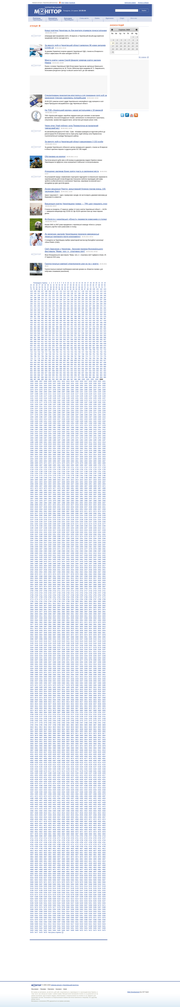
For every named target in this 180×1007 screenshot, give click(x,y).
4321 (36, 790)
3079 (32, 637)
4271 (40, 783)
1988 (95, 501)
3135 (54, 643)
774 (101, 356)
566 (31, 337)
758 (42, 356)
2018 (76, 505)
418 (105, 320)
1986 (86, 501)
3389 (50, 675)
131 (53, 293)
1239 (90, 409)
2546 (81, 570)
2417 (36, 555)
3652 (86, 706)
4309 (58, 788)
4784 (54, 846)
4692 (99, 834)
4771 (72, 844)
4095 (90, 761)
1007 (40, 381)
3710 (40, 714)
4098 (104, 761)
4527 (45, 815)
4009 (86, 750)
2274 (81, 536)
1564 (99, 448)
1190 (99, 402)
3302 (40, 664)
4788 (72, 846)
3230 (99, 654)
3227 (86, 654)
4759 (95, 842)
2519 (36, 568)
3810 (32, 727)
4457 (36, 807)
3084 (54, 637)
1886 (95, 488)
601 (83, 339)
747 (79, 354)
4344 (63, 792)
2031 (58, 507)
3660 (45, 708)
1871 (104, 486)
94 (76, 289)
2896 (50, 614)
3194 (90, 649)
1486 (54, 440)
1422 (72, 432)
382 (49, 318)
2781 (68, 599)
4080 (99, 758)
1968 (81, 499)
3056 (81, 633)
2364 (104, 547)
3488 (36, 687)
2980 (45, 624)
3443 (63, 681)
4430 (68, 802)
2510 (72, 566)
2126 (104, 517)
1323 (86, 419)
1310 (104, 417)
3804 (81, 725)
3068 (58, 635)
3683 (72, 710)
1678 (76, 463)
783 (57, 358)
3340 (58, 668)
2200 (54, 528)
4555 (95, 817)
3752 (76, 719)
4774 (86, 844)
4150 (32, 769)
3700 (72, 712)
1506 (68, 442)
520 (93, 331)
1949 (72, 496)
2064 (54, 511)
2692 (50, 589)
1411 (99, 429)
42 (82, 285)
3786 (76, 723)
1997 (58, 503)
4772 (76, 844)
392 (86, 318)
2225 (90, 530)
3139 (72, 643)
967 (39, 377)
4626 (32, 828)
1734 (99, 469)
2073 (95, 511)
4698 (50, 836)
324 (68, 312)
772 (93, 356)
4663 (45, 832)
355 (105, 314)
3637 (95, 704)
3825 (99, 727)
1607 (63, 455)
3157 (76, 645)
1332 (50, 421)
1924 (36, 494)
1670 (40, 463)
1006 (36, 381)
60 (56, 287)
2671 (32, 587)
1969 (86, 499)
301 (61, 310)
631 (39, 344)
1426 (90, 432)
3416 (95, 677)
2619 (104, 578)
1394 (99, 427)
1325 (95, 419)
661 (71, 346)
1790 (45, 478)
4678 (36, 834)
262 (71, 306)
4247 (86, 779)
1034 (86, 383)
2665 (81, 585)
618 (68, 341)
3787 (81, 723)
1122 (99, 394)
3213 (99, 651)
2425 (72, 555)
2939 (90, 618)
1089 (104, 390)
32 (53, 285)
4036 (54, 754)
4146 (90, 767)
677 (53, 348)
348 (79, 314)
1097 (63, 392)
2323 (72, 543)
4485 (86, 809)
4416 (81, 800)
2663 (72, 585)
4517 (76, 813)
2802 (86, 601)
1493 (86, 440)
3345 (81, 668)
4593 (36, 823)
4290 (50, 786)
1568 (40, 450)
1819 (99, 480)
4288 (40, 786)
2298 (36, 540)
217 (61, 302)
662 (75, 346)
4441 (40, 804)
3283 (32, 662)
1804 (32, 480)
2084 (68, 513)
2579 (76, 574)
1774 (50, 475)
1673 (54, 463)
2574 (54, 574)
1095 (54, 392)
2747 (68, 595)
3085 (58, 637)
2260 (95, 534)
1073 (32, 390)
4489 (104, 809)
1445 (99, 434)
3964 (36, 746)
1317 (58, 419)
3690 (104, 710)
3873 (86, 733)
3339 (54, 668)
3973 (76, 746)
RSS (62, 2)
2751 (86, 595)
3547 (72, 693)
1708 (58, 467)
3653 (90, 706)
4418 (90, 800)
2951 (68, 620)
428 (64, 323)
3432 (90, 679)
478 (93, 327)
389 (75, 318)
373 (93, 316)
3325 (68, 666)
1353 (68, 423)
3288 (54, 662)
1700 (99, 465)
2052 (76, 509)
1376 (95, 425)
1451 (50, 436)
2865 (63, 610)
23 (105, 283)
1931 (68, 494)
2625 (54, 580)
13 (76, 283)
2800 (76, 601)
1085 (86, 390)
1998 (63, 503)
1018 (90, 381)
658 (61, 346)
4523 (104, 813)
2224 (86, 530)
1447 (32, 436)
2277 (95, 536)
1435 (54, 434)
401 (42, 320)
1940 (32, 496)
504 (35, 331)
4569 (81, 819)
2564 (86, 572)
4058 (76, 756)
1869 (95, 486)
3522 (36, 691)
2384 (40, 551)
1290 (90, 415)
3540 (40, 693)
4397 (72, 798)
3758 (104, 719)
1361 (104, 423)
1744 (68, 471)
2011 (45, 505)
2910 (36, 616)
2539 (50, 570)
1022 (32, 383)
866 (53, 367)
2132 (54, 520)
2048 (58, 509)
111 (57, 291)
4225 (63, 777)
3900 (54, 737)
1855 (32, 486)
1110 (45, 394)
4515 (68, 813)
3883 (54, 735)
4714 (45, 838)
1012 (63, 381)
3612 (58, 702)
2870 (86, 610)
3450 (95, 681)
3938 (72, 742)
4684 (63, 834)
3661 (50, 708)
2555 (45, 572)
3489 (40, 687)
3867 (58, 733)
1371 (72, 425)
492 (68, 329)
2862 (50, 610)
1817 (90, 480)
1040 (36, 385)
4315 (86, 788)
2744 (54, 595)
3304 (50, 664)
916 (83, 371)
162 (90, 295)
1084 (81, 390)
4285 (104, 783)
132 (57, 293)
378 (35, 318)
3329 (86, 666)
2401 (40, 553)
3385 (32, 675)
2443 (76, 557)
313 (105, 310)
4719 (68, 838)
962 (97, 375)
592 (49, 339)
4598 (58, 823)
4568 (76, 819)
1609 (72, 455)
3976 (90, 746)
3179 (99, 647)
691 (105, 348)
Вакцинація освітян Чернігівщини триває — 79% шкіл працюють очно (76, 204)
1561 (86, 448)
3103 (63, 639)
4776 (95, 844)
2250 (50, 534)
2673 (40, 587)
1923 (32, 494)
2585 (104, 574)
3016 (54, 628)
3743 (36, 719)
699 (57, 350)
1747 (81, 471)
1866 (81, 486)
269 (97, 306)
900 (101, 369)
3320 (45, 666)
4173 (58, 771)
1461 (95, 436)
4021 (63, 752)
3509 (54, 689)
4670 (76, 832)
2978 (36, 624)
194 (53, 299)
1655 (50, 461)
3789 (90, 723)
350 (86, 314)
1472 (68, 438)
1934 (81, 494)
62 (62, 287)
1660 (72, 461)
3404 (40, 677)
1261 (36, 413)
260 (64, 306)
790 (83, 358)
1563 (95, 448)
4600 (68, 823)
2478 (81, 561)
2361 (90, 547)
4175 (68, 771)
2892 (32, 614)
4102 (45, 763)
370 (83, 316)
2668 (95, 585)
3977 (95, 746)
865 (49, 367)
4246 (81, 779)
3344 (76, 668)
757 (39, 356)
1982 (68, 501)
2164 (45, 524)
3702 (81, 712)
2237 (68, 532)
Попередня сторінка (40, 283)
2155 (81, 522)
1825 (50, 482)
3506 (40, 689)
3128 (99, 641)
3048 (45, 633)
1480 (104, 438)
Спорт (122, 18)
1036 (95, 383)
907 (49, 371)
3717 (72, 714)
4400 (86, 798)
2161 (32, 524)
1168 (76, 400)
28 (42, 285)
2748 (72, 595)
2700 (86, 589)
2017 (72, 505)
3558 (45, 696)
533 (64, 333)
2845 (50, 607)
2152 (68, 522)
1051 (86, 385)
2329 (99, 543)
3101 (54, 639)
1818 (95, 480)
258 (57, 306)
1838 (32, 484)
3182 (36, 649)
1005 (32, 381)
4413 (68, 800)
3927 (99, 740)
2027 (40, 507)
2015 (63, 505)
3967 (50, 746)
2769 (90, 597)
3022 (81, 628)
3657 (32, 708)
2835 (81, 605)
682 (71, 348)
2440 (63, 557)
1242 (104, 409)
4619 (76, 825)
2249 (45, 534)
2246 (32, 534)
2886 (81, 612)
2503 (40, 566)
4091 (72, 761)
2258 (86, 534)
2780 (63, 599)
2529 (81, 568)
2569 (32, 574)
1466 (40, 438)
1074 (36, 390)
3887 (72, 735)
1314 (45, 419)
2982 (54, 624)
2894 (40, 614)
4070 (54, 758)
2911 (40, 616)
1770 (32, 475)
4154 (50, 769)
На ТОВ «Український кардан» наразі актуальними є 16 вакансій (74, 110)
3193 (86, 649)
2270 (63, 536)
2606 (45, 578)
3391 (58, 675)
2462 (86, 559)
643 (83, 344)
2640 (45, 582)
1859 (50, 486)
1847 (72, 484)
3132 (40, 643)
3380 (86, 672)
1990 (104, 501)
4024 (76, 752)
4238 (45, 779)
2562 (76, 572)
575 (64, 337)
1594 (81, 452)
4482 (72, 809)
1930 (63, 494)
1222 (90, 406)
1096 (58, 392)
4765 (45, 844)
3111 (99, 639)
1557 (68, 448)
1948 (68, 496)
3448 (86, 681)
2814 (63, 603)
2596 (76, 576)
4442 (45, 804)
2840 (104, 605)
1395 (104, 427)
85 (51, 289)
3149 (40, 645)
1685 (32, 465)
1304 (76, 417)
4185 (36, 773)
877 (93, 367)
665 (86, 346)
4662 (40, 832)
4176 (72, 771)
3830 (45, 729)
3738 (90, 716)
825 (57, 362)
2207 (86, 528)
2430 (95, 555)
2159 (99, 522)
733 (105, 352)
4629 (45, 828)
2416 (32, 555)
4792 (90, 846)
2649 (86, 582)
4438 (104, 802)
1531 (104, 444)
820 (39, 362)
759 (46, 356)
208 (105, 299)
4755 (76, 842)
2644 (63, 582)
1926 (45, 494)
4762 (32, 844)
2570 (36, 574)
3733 (68, 716)
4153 (45, 769)
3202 (50, 651)
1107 (32, 394)
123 (101, 291)
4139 (58, 767)
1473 (72, 438)
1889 (32, 490)
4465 (72, 807)
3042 (95, 631)
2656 (40, 585)
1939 (104, 494)
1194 (40, 404)
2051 (72, 509)
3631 (68, 704)
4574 (104, 819)
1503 (54, 442)
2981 (50, 624)
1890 (36, 490)
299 (53, 310)
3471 (36, 685)
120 (90, 291)
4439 (32, 804)
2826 (40, 605)
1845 (63, 484)
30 (48, 285)
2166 (54, 524)
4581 (58, 821)
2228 (104, 530)
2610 (63, 578)
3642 (40, 706)
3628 (54, 704)
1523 (68, 444)
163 (93, 295)
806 (64, 360)
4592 (32, 823)
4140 (63, 767)
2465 (99, 559)
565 (105, 335)
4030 (104, 752)
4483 (76, 809)
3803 (76, 725)
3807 (95, 725)
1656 (54, 461)
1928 (54, 494)
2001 (76, 503)
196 (61, 299)
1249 (58, 411)
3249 (32, 658)
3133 (45, 643)
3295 (86, 662)
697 (49, 350)
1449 (40, 436)
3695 (50, 712)
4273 (50, 783)
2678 (63, 587)
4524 (32, 815)
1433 (45, 434)
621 (79, 341)
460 (105, 325)
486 (46, 329)
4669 (72, 832)
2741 (40, 595)
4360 (58, 794)
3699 (68, 712)
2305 (68, 540)
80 (36, 289)
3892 (95, 735)
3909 (95, 737)
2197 (40, 528)
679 (61, 348)
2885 (76, 612)
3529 (68, 691)
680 (64, 348)
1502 (50, 442)
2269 (58, 536)
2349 (36, 547)
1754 (36, 473)
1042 (45, 385)
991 (49, 379)
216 (57, 302)
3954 (68, 744)
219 (68, 302)
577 (71, 337)
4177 (76, 771)
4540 (104, 815)
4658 (99, 830)
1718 (104, 467)
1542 (76, 446)
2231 (40, 532)
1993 (40, 503)
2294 (95, 538)
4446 (63, 804)
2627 (63, 580)
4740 (86, 840)
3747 (54, 719)
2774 (36, 599)
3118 (54, 641)
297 (46, 310)
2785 (86, 599)
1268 (68, 413)
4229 (81, 777)
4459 (45, 807)
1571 (54, 450)
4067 (40, 758)
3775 (104, 721)
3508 (50, 689)
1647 (90, 459)
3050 (54, 633)
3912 (32, 740)
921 (101, 371)
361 (49, 316)
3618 (86, 702)
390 (79, 318)
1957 (32, 499)
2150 (58, 522)
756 (35, 356)
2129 (40, 520)
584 (97, 337)
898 (93, 369)
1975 (36, 501)
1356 (81, 423)
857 (97, 364)
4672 (86, 832)
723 (68, 352)
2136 (72, 520)
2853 (86, 607)
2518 (32, 568)
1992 (36, 503)
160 (83, 295)
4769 (63, 844)
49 (102, 285)
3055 (76, 633)
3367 (104, 670)
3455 (40, 683)
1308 (95, 417)
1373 (81, 425)
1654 (45, 461)
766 (71, 356)
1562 (90, 448)
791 (86, 358)
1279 (40, 415)
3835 (68, 729)
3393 (68, 675)
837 (101, 362)
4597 (54, 823)
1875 (45, 488)
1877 (54, 488)
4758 (90, 842)
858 (101, 364)
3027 (104, 628)
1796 (72, 478)
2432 (104, 555)
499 (93, 329)
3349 (99, 668)
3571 (104, 696)
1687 (40, 465)
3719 (81, 714)
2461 (81, 559)
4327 (63, 790)
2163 (40, 524)
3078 (104, 635)
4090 (68, 761)
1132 (68, 396)
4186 (40, 773)
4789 (76, 846)
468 (57, 327)
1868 (90, 486)
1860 (54, 486)
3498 (81, 687)
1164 (58, 400)
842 (42, 364)
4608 (104, 823)
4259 (63, 781)
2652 (99, 582)
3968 (54, 746)
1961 (50, 499)
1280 (45, 415)
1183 (68, 402)
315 (35, 312)
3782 (58, 723)
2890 (99, 612)
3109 (90, 639)
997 (71, 379)
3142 (86, 643)
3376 (68, 672)
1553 (50, 448)
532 (61, 333)
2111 (36, 517)
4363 (72, 794)
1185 (76, 402)
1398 (40, 429)
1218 (72, 406)
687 (90, 348)
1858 (45, 486)
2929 (45, 618)
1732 (90, 469)
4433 (81, 802)
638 (64, 344)
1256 (90, 411)
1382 (45, 427)
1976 (40, 501)
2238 (72, 532)
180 (79, 297)
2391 (72, 551)
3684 (76, 710)
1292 (99, 415)
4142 (72, 767)
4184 (32, 773)
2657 (45, 585)
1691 (58, 465)
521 (97, 331)
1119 (86, 394)
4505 (99, 811)
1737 (36, 471)
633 (46, 344)
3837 (76, 729)
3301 (36, 664)
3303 (45, 664)
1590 (63, 452)
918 (90, 371)
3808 (99, 725)
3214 (104, 651)
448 (61, 325)
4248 (90, 779)
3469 (104, 683)
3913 (36, 740)
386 (64, 318)
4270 (36, 783)
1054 (99, 385)
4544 (45, 817)
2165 (50, 524)
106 (39, 291)
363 (57, 316)
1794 (63, 478)
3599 (76, 700)
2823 (104, 603)
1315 (50, 419)
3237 (54, 656)
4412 (63, 800)
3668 (81, 708)
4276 (63, 783)
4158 (68, 769)
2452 (40, 559)
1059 (45, 388)
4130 (95, 765)
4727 (104, 838)
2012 (50, 505)
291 (101, 308)
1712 (76, 467)
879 (101, 367)
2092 (104, 513)
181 (83, 297)
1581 (99, 450)
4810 (95, 848)
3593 (50, 700)
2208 (90, 528)
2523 (54, 568)
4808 (86, 848)
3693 (40, 712)
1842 (50, 484)
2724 (40, 593)
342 (57, 314)
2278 (99, 536)
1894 (54, 490)
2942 (104, 618)
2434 (36, 557)
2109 (104, 515)
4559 (36, 819)
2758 (40, 597)
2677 (58, 587)
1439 (72, 434)
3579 (63, 698)
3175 (81, 647)
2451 (36, 559)
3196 (99, 649)
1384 (54, 427)
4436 (95, 802)
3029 (36, 631)
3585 (90, 698)
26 (36, 285)
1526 (81, 444)
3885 (63, 735)
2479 (86, 561)
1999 (68, 503)
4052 (50, 756)
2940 (95, 618)
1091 (36, 392)
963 (101, 375)
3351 (32, 670)
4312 (72, 788)
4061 (90, 756)
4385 (95, 796)
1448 (36, 436)
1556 (63, 448)
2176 (99, 524)
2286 (58, 538)
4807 (81, 848)
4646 (45, 830)
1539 (63, 446)
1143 (40, 398)
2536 (36, 570)
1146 (54, 398)
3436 (32, 681)
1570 (50, 450)
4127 (81, 765)
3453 (32, 683)
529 (49, 333)
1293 (104, 415)
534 (68, 333)
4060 (86, 756)
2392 (76, 551)
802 (49, 360)
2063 (50, 511)
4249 (95, 779)
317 (42, 312)
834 (90, 362)
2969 (72, 622)
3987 (63, 748)
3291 (68, 662)
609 (35, 341)
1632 (99, 457)
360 (46, 316)
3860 (104, 731)
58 (51, 287)
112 (61, 291)
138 (79, 293)
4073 (68, 758)
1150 (72, 398)
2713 (68, 591)
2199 (50, 528)
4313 (76, 788)
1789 (40, 478)
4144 (81, 767)
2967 (63, 622)
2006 (99, 503)
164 (97, 295)
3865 (50, 733)
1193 (36, 404)
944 (31, 375)
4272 (45, 783)
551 (53, 335)
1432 (40, 434)
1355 (76, 423)
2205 (76, 528)
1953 (90, 496)
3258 (72, 658)
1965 (68, 499)
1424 (81, 432)
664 (83, 346)
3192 (81, 649)
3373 (54, 672)
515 (75, 331)
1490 (72, 440)
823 (49, 362)
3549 (81, 693)
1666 (99, 461)
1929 (58, 494)
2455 (54, 559)
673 (39, 348)
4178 (81, 771)
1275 (99, 413)
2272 (72, 536)
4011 (95, 750)
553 (61, 335)
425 (53, 323)
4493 (45, 811)
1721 (40, 469)
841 (39, 364)
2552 (32, 572)
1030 (68, 383)
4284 (99, 783)
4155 (54, 769)
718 (49, 352)
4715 (50, 838)
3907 (86, 737)
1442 (86, 434)
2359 (81, 547)
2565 (90, 572)
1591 (68, 452)
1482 (36, 440)
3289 (58, 662)
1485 (50, 440)
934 (71, 373)
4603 (81, 823)
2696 (68, 589)
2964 (50, 622)
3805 (86, 725)
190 (39, 299)
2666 (86, 585)
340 (49, 314)
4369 (99, 794)
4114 (99, 763)
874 (83, 367)
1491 (76, 440)
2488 (50, 564)
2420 (50, 555)
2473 (58, 561)
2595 (72, 576)
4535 (81, 815)
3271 (54, 660)
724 (71, 352)
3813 (45, 727)
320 (53, 312)
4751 (58, 842)
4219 (36, 777)
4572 (95, 819)
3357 (58, 670)
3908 (90, 737)
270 (101, 306)
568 (39, 337)
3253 (50, 658)
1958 (36, 499)
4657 (95, 830)
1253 (76, 411)
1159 (36, 400)
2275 (86, 536)
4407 (40, 800)
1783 (90, 475)
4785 (58, 846)
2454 (50, 559)
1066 (76, 388)
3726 (36, 716)
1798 (81, 478)
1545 (90, 446)
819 (35, 362)
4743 (99, 840)
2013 (54, 505)
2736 (95, 593)
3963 (32, 746)
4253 (36, 781)
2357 (72, 547)
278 (53, 308)
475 (83, 327)
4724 (90, 838)
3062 (32, 635)
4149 (104, 767)
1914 (68, 492)
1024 (40, 383)
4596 (50, 823)
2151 (63, 522)
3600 (81, 700)
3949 (45, 744)
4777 (99, 844)
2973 (90, 622)
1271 (81, 413)
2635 (99, 580)
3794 (36, 725)
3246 (95, 656)
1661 (76, 461)
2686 (99, 587)
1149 (68, 398)
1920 (95, 492)
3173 (72, 647)
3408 (58, 677)
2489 (54, 564)
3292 (72, 662)
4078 (90, 758)
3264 (99, 658)
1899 (76, 490)
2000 (72, 503)
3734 (72, 716)
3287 (50, 662)
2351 (45, 547)
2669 (99, 585)
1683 (99, 463)
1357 (86, 423)
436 (93, 323)
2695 (63, 589)
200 (75, 299)
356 (31, 316)
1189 (95, 402)
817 (105, 360)
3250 (36, 658)
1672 (50, 463)
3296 (90, 662)
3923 (81, 740)
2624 (50, 580)
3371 (45, 672)
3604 (99, 700)
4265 (90, 781)
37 (68, 285)
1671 (45, 463)
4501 (81, 811)
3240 (68, 656)
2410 (81, 553)
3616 (76, 702)
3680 (58, 710)
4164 (95, 769)
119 (86, 291)
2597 (81, 576)
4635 (72, 828)
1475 (81, 438)
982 (93, 377)
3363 (86, 670)
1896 (63, 490)
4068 (45, 758)
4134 (36, 767)
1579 (90, 450)
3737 (86, 716)
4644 (36, 830)
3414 (86, 677)
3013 (40, 628)
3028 (32, 631)
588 (35, 339)
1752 (104, 471)
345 (68, 314)
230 (31, 304)
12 (73, 283)
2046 (50, 509)
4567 (72, 819)
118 (83, 291)
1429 (104, 432)
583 (93, 337)
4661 (36, 832)
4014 (32, 752)
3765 (58, 721)
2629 (72, 580)
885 (46, 369)
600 (79, 339)
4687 (76, 834)
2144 (32, 522)
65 (71, 287)
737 (42, 354)
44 (87, 285)
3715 (63, 714)
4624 (99, 825)
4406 (36, 800)
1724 (54, 469)
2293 (90, 538)
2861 (45, 610)
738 (46, 354)
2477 (76, 561)
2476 (72, 561)
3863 (40, 733)
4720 (72, 838)
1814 (76, 480)
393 (90, 318)
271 (105, 306)
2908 (104, 614)
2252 (58, 534)
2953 (76, 620)
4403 (99, 798)
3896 (36, 737)
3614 (68, 702)
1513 (99, 442)
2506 (54, 566)
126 (35, 293)
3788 (86, 723)
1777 (63, 475)
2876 (36, 612)
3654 (95, 706)
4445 (58, 804)
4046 (99, 754)
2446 (90, 557)
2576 (63, 574)
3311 (81, 664)
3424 (54, 679)
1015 (76, 381)
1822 (36, 482)
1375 (90, 425)
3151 (50, 645)
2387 (54, 551)
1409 (90, 429)
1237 (81, 409)
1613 (90, 455)
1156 (99, 398)
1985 (81, 501)
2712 (63, 591)
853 (83, 364)
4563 (54, 819)
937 (83, 373)
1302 (68, 417)
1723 (50, 469)
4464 (68, 807)
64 (68, 287)
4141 (68, 767)
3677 (45, 710)
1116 (72, 394)
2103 (76, 515)
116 (75, 291)
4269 (32, 783)
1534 (40, 446)
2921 (86, 616)
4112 (90, 763)
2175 (95, 524)
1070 (95, 388)
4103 (50, 763)
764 (64, 356)
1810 (58, 480)
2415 (104, 553)
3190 (72, 649)
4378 (63, 796)
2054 (86, 509)
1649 (99, 459)
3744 (40, 719)
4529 (54, 815)
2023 (99, 505)
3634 (81, 704)
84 (48, 289)
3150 (45, 645)
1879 (63, 488)
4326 (58, 790)
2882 (63, 612)
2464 (95, 559)
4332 (86, 790)
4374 (45, 796)
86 (53, 289)
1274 (95, 413)
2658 (50, 585)
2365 (32, 549)
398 (31, 320)
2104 (81, 515)
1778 (68, 475)
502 (105, 329)
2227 (99, 530)
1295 (36, 417)
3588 (104, 698)
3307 (63, 664)
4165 (99, 769)
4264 (86, 781)
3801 (68, 725)
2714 (72, 591)
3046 (36, 633)
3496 (72, 687)
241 (71, 304)
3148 (36, 645)
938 (86, 373)
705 (79, 350)
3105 (72, 639)
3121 (68, 641)
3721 (90, 714)
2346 (99, 545)
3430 (81, 679)
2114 (50, 517)
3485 (99, 685)
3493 (58, 687)
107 (42, 291)
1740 (50, 471)
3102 (58, 639)
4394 (58, 798)
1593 (76, 452)
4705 (81, 836)
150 (46, 295)
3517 (90, 689)
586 (105, 337)
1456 (72, 436)
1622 (54, 457)
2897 (54, 614)
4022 (68, 752)
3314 (95, 664)
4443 (50, 804)
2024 (104, 505)
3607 (36, 702)
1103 (90, 392)
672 (35, 348)
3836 (72, 729)
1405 (72, 429)
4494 (50, 811)
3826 (104, 727)
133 (61, 293)
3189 (68, 649)
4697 (45, 836)
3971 (68, 746)
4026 (86, 752)
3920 (68, 740)
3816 (58, 727)
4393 (54, 798)
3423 (50, 679)
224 (86, 302)
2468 (36, 561)
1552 (45, 448)
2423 (63, 555)
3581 (72, 698)
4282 (90, 783)
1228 (40, 409)
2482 (99, 561)
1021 (104, 381)
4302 (104, 786)
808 (71, 360)
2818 (81, 603)
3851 (63, 731)
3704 (90, 712)
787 (71, 358)
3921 (72, 740)
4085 (45, 761)
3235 (45, 656)
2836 (86, 605)
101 (97, 289)
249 (101, 304)
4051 (45, 756)
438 (101, 323)
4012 (99, 750)
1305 (81, 417)
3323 (58, 666)
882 (35, 369)
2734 (86, 593)
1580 (95, 450)
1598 (99, 452)
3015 (50, 628)
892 (71, 369)
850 (71, 364)
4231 (90, 777)
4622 (90, 825)
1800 (90, 478)
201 (79, 299)
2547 (86, 570)
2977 (32, 624)
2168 (63, 524)
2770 (95, 597)
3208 (76, 651)
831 (79, 362)
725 (75, 352)
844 (49, 364)
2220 (68, 530)
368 (75, 316)
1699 (95, 465)
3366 (99, 670)
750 (90, 354)
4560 (40, 819)
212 (42, 302)
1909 (45, 492)
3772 (90, 721)
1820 (104, 480)
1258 (99, 411)
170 (42, 297)
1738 (40, 471)
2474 (63, 561)
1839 (36, 484)
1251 (68, 411)
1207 (99, 404)
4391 (45, 798)
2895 (45, 614)
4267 (99, 781)
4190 (58, 773)
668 (97, 346)
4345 (68, 792)
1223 (95, 406)
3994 (95, 748)
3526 (54, 691)
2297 (32, 540)
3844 (32, 731)
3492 (54, 687)
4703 (72, 836)
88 (59, 289)
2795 (54, 601)
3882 (50, 735)
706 (83, 350)
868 (61, 367)
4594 (40, 823)
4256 (50, 781)
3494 (63, 687)
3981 (36, 748)
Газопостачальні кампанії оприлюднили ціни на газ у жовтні (72, 264)
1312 (36, 419)
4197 (90, 773)
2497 (90, 564)
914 (75, 371)
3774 (99, 721)
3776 (32, 723)
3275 (72, 660)
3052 (63, 633)
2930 (50, 618)
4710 (104, 836)
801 (46, 360)
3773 (95, 721)
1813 (72, 480)
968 (42, 377)
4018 (50, 752)
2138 (81, 520)
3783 (63, 723)
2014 (58, 505)
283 (71, 308)
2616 (90, 578)
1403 (63, 429)
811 (83, 360)
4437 (99, 802)
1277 (32, 415)
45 (90, 285)
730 (93, 352)
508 (49, 331)
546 (35, 335)
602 (86, 339)
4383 (86, 796)
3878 (32, 735)
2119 (72, 517)
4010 (90, 750)
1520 (54, 444)
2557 (54, 572)
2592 (58, 576)
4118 (40, 765)
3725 (32, 716)
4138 (54, 767)
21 (99, 283)
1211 (40, 406)
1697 (86, 465)
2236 (63, 532)
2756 (32, 597)
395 (97, 318)
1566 (32, 450)
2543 (68, 570)
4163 (90, 769)
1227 (36, 409)
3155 (68, 645)
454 (83, 325)
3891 (90, 735)
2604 (36, 578)
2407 (68, 553)
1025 (45, 383)
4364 (76, 794)
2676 (54, 587)
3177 (90, 647)
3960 (95, 744)
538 (83, 333)
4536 (86, 815)
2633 (90, 580)
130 (49, 293)
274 (39, 308)
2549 (95, 570)
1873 (36, 488)
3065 (45, 635)
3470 (32, 685)
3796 (45, 725)
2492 (68, 564)
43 (85, 285)
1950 (76, 496)
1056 (32, 388)
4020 (58, 752)
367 (71, 316)
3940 (81, 742)
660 (68, 346)
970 (49, 377)
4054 (58, 756)
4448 (72, 804)
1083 (76, 390)
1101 (81, 392)
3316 (104, 664)
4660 (32, 832)
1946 (58, 496)
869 (64, 367)
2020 (86, 505)
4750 (54, 842)
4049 (36, 756)
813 (90, 360)
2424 (68, 555)
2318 (50, 543)
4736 (68, 840)
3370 (40, 672)
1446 (104, 434)
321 (57, 312)
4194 (76, 773)
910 (61, 371)
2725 (45, 593)
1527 (86, 444)
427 (61, 323)
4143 (76, 767)
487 (49, 329)
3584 (86, 698)
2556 (50, 572)
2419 (45, 555)
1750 (95, 471)
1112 (54, 394)
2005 (95, 503)
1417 (50, 432)
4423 (36, 802)
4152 (40, 769)
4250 (99, 779)
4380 (72, 796)
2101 (68, 515)
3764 (54, 721)
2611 (68, 578)
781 (49, 358)
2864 (58, 610)
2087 (81, 513)
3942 (90, 742)
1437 (63, 434)
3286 (45, 662)
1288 (81, 415)
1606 (58, 455)
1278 (36, 415)
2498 (95, 564)
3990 (76, 748)
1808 (50, 480)
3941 (86, 742)
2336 (54, 545)
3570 (99, 696)
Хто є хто (133, 18)
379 (39, 318)
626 (97, 341)
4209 (68, 775)
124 (105, 291)
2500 (104, 564)
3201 (45, 651)
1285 (68, 415)
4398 (76, 798)
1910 (50, 492)
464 (42, 327)
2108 (99, 515)
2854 (90, 607)
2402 (45, 553)
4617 (68, 825)
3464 (81, 683)
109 (49, 291)
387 (68, 318)
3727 (40, 716)
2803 (90, 601)
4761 (104, 842)
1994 (45, 503)
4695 (36, 836)
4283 (95, 783)
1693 (68, 465)
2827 (45, 605)
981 (90, 377)
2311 (95, 540)
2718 (90, 591)
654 (46, 346)
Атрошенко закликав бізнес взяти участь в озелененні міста (72, 171)
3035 (63, 631)
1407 (81, 429)
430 (71, 323)
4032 (36, 754)
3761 (40, 721)
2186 (68, 526)
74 (96, 287)
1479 (99, 438)
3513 (72, 689)
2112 (40, 517)
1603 (45, 455)
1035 (90, 383)
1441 (81, 434)
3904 (72, 737)
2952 (72, 620)
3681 (63, 710)
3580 (68, 698)
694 (39, 350)
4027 (90, 752)
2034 (72, 507)
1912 (58, 492)
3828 (36, 729)
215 (53, 302)
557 (75, 335)
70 (85, 287)
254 (42, 306)
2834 (76, 605)
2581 (86, 574)
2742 (45, 595)
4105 (58, 763)
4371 (32, 796)
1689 (50, 465)
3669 (86, 708)
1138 (95, 396)
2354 (58, 547)
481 (105, 327)
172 (49, 297)
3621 (99, 702)
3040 (86, 631)
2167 (58, 524)
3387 (40, 675)
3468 (99, 683)
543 (101, 333)
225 (90, 302)
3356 (54, 670)
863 (42, 367)
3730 (54, 716)
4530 (58, 815)
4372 (36, 796)
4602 (76, 823)
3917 (54, 740)
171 (46, 297)
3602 (90, 700)
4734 (58, 840)
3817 (63, 727)
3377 (72, 672)
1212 (45, 406)
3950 (50, 744)
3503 (104, 687)
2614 (81, 578)
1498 (32, 442)
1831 (76, 482)
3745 (45, 719)
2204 (72, 528)
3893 (99, 735)
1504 (58, 442)
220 (71, 302)
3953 (63, 744)
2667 (90, 585)
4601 (72, 823)
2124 (95, 517)
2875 (32, 612)
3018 (63, 628)
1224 (99, 406)
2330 (104, 543)
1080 (63, 390)
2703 (99, 589)
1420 (63, 432)
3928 (104, 740)
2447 (95, 557)
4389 (36, 798)
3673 (104, 708)
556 (71, 335)
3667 (76, 708)
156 (68, 295)
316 (39, 312)
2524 (58, 568)
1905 (104, 490)
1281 (50, 415)
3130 (32, 643)
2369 (50, 549)
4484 (81, 809)
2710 (54, 591)
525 (35, 333)
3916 (50, 740)
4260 (68, 781)
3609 (45, 702)
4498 (68, 811)
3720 (86, 714)
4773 (81, 844)
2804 (95, 601)
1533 (36, 446)
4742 (95, 840)
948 (46, 375)
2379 (95, 549)
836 (97, 362)
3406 (50, 677)
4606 (95, 823)
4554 (90, 817)
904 (39, 371)
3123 (76, 641)
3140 (76, 643)
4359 (54, 794)
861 (35, 367)
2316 (40, 543)
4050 (40, 756)
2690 (40, 589)
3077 (99, 635)
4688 (81, 834)
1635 (36, 459)
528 (46, 333)
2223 (81, 530)
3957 (81, 744)
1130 (58, 396)
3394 (72, 675)
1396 (32, 429)
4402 (95, 798)
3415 (90, 677)
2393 (81, 551)
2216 (50, 530)
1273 (90, 413)
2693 (54, 589)
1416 (45, 432)
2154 (76, 522)
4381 (76, 796)
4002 (54, 750)
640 (71, 344)
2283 (45, 538)
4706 (86, 836)
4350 (90, 792)
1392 (90, 427)
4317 (95, 788)
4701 (63, 836)
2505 (50, 566)
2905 (90, 614)
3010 (104, 626)
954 (68, 375)
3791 (99, 723)
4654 (81, 830)
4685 (68, 834)
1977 (45, 501)
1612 (86, 455)
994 (61, 379)
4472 (104, 807)
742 (61, 354)
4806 (76, 848)
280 (61, 308)
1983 (72, 501)
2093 (32, 515)
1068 (86, 388)
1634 (32, 459)
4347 (76, 792)
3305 (54, 664)
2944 (36, 620)
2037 (86, 507)
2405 (58, 553)
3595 (58, 700)
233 (42, 304)
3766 (63, 721)
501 (101, 329)
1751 (99, 471)
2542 (63, 570)
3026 (99, 628)
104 (31, 291)
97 (85, 289)
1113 (58, 394)
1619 (40, 457)
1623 (58, 457)
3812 (40, 727)
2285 (54, 538)
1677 (72, 463)
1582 (104, 450)
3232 (32, 656)
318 (46, 312)
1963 (58, 499)
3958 (86, 744)
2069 (76, 511)
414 (90, 320)
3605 (104, 700)
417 (101, 320)
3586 (95, 698)
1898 (72, 490)
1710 (68, 467)
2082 (58, 513)
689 (97, 348)
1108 (36, 394)
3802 (72, 725)
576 (68, 337)
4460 (50, 807)
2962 (40, 622)
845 (53, 364)
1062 (58, 388)
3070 (68, 635)
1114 (63, 394)
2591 (54, 576)
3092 (90, 637)
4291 (54, 786)
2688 (32, 589)
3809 (104, 725)
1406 (76, 429)
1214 (54, 406)
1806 (40, 480)
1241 (99, 409)
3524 (45, 691)
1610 (76, 455)
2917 (68, 616)
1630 (90, 457)
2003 (86, 503)
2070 (81, 511)
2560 (68, 572)
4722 (81, 838)
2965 (54, 622)
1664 (90, 461)
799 (39, 360)
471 (68, 327)
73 (93, 287)
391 (83, 318)
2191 (90, 526)
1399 (45, 429)
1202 (76, 404)
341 (53, 314)
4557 (104, 817)
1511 (90, 442)
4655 (86, 830)
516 (79, 331)
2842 (36, 607)
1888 (104, 488)
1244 (36, 411)
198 (68, 299)
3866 (54, 733)
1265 (54, 413)
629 (31, 344)
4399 (81, 798)
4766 (50, 844)
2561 (72, 572)
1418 (54, 432)
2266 (45, 536)
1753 (32, 473)
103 (105, 289)
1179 (50, 402)
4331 (81, 790)
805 (61, 360)
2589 (45, 576)
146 (31, 295)
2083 (63, 513)
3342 (68, 668)
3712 (50, 714)
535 (71, 333)
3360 (72, 670)
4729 (36, 840)
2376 (81, 549)
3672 (99, 708)
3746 (50, 719)
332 (97, 312)
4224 (58, 777)
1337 (72, 421)
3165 (36, 647)
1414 (36, 432)
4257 (54, 781)
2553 (36, 572)
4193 (72, 773)
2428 (86, 555)
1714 (86, 467)
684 (79, 348)
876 (90, 367)
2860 (40, 610)
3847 (45, 731)
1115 (68, 394)
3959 (90, 744)
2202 (63, 528)
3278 (86, 660)
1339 (81, 421)
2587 (36, 576)
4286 (32, 786)
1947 (63, 496)
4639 (90, 828)
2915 (58, 616)
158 (75, 295)
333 (101, 312)
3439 (45, 681)
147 (35, 295)
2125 (99, 517)
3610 (50, 702)
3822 (86, 727)
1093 (45, 392)
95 (79, 289)
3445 (72, 681)
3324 (63, 666)
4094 (86, 761)
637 (61, 344)
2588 (40, 576)
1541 (72, 446)
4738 (76, 840)
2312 (99, 540)
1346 (36, 423)
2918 (72, 616)
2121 (81, 517)
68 (79, 287)
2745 (58, 595)
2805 (99, 601)
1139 (99, 396)
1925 (40, 494)
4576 (36, 821)
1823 (40, 482)
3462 (72, 683)
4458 (40, 807)
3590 (36, 700)
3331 (95, 666)
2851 (76, 607)
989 (42, 379)
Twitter (67, 2)
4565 (63, 819)
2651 (95, 582)
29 (45, 285)
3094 (99, 637)
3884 (58, 735)
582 (90, 337)
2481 (95, 561)
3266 (32, 660)
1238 (86, 409)
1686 (36, 465)
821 (42, 362)
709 (93, 350)
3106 (76, 639)
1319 (68, 419)
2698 (76, 589)
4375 (50, 796)
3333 (104, 666)
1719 (32, 469)
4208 (63, 775)
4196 (86, 773)
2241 (86, 532)
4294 (68, 786)
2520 (40, 568)
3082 (45, 637)
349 (83, 314)
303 (68, 310)
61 (59, 287)
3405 (45, 677)
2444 (81, 557)
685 (83, 348)
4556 (99, 817)
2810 (45, 603)
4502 (86, 811)
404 (53, 320)
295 (39, 310)
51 (31, 287)
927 (46, 373)
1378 (104, 425)
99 (90, 289)
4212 (81, 775)
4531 (63, 815)
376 (105, 316)
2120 (76, 517)
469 (61, 327)
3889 (81, 735)
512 (64, 331)
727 (83, 352)
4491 (36, 811)
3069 (63, 635)
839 (31, 364)
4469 (90, 807)
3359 (68, 670)
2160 (104, 522)
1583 (32, 452)
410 (75, 320)
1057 (36, 388)
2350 (40, 547)
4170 (45, 771)
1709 (63, 467)
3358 (63, 670)
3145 (99, 643)
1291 (95, 415)
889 (61, 369)
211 (39, 302)
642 (79, 344)
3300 (32, 664)
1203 (81, 404)
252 (35, 306)
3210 (86, 651)
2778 (54, 599)
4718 (63, 838)
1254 (81, 411)
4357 (45, 794)
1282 (54, 415)
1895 (58, 490)
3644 (50, 706)
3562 (63, 696)
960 (90, 375)
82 (42, 289)
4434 (86, 802)
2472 (54, 561)
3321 (50, 666)
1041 (40, 385)
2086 (76, 513)
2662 (68, 585)
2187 (72, 526)
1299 (54, 417)
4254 (40, 781)
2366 (36, 549)
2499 (99, 564)
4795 (104, 846)
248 (97, 304)
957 (79, 375)
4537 (90, 815)
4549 (68, 817)
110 (53, 291)
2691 (45, 589)
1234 (68, 409)
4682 (54, 834)
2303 (58, 540)
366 (68, 316)
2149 (54, 522)
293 (31, 310)
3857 (90, 731)
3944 (99, 742)
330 (90, 312)
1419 (58, 432)
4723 (86, 838)
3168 (50, 647)
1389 (76, 427)
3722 (95, 714)
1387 (68, 427)
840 (35, 364)
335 (31, 314)
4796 (32, 848)
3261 (86, 658)
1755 (40, 473)
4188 (50, 773)
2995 (36, 626)
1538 (58, 446)
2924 (99, 616)
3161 (95, 645)
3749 (63, 719)
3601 (86, 700)
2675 (50, 587)
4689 (86, 834)
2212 (32, 530)
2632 (86, 580)
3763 (50, 721)
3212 (95, 651)
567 (35, 337)
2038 (90, 507)
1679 (81, 463)
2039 (95, 507)
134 (64, 293)
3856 (86, 731)
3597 (68, 700)
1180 (54, 402)
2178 (32, 526)
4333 (90, 790)
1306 (86, 417)
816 (101, 360)
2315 (36, 543)
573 (57, 337)
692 (31, 350)
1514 (104, 442)
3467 (95, 683)
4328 (68, 790)
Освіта (97, 18)
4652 (72, 830)
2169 (68, 524)
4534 (76, 815)
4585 (76, 821)
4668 (68, 832)
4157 (63, 769)
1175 (32, 402)
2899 (63, 614)
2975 (99, 622)
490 (61, 329)
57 (48, 287)
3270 (50, 660)
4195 (81, 773)
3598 (72, 700)
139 (83, 293)
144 (101, 293)
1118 (81, 394)
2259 (90, 534)
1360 (99, 423)
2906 (95, 614)
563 (97, 335)
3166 (40, 647)
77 (105, 287)
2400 (36, 553)
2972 (86, 622)
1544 (86, 446)
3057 (86, 633)
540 (90, 333)
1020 (99, 381)
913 (71, 371)
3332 (99, 666)
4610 (36, 825)
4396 (68, 798)
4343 (58, 792)
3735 (76, 716)
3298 (99, 662)
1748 (86, 471)
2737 (99, 593)
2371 (58, 549)
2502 (36, 566)
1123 (104, 394)
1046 (63, 385)
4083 (36, 761)
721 (61, 352)
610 (39, 341)
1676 (68, 463)
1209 (32, 406)
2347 (104, 545)
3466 (90, 683)
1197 (54, 404)
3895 (32, 737)
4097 (99, 761)
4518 (81, 813)
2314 (32, 543)
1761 (68, 473)
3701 (76, 712)
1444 (95, 434)
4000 (45, 750)
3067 (54, 635)
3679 (54, 710)
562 (93, 335)
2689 (36, 589)
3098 (40, 639)
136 (71, 293)
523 (105, 331)
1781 (81, 475)
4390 (40, 798)
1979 (54, 501)
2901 (72, 614)
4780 (36, 846)
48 (99, 285)
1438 (68, 434)
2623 (45, 580)
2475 (68, 561)
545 (31, 335)
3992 (86, 748)
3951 (54, 744)
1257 (95, 411)
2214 (40, 530)
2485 (36, 564)
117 (79, 291)
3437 (36, 681)
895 (83, 369)
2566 (95, 572)
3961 (99, 744)
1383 (50, 427)
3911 (104, 737)
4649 (58, 830)
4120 (50, 765)
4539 (99, 815)
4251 (104, 779)
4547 (58, 817)
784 (61, 358)
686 (86, 348)
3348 (95, 668)
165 (101, 295)
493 (71, 329)
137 (75, 293)
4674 (95, 832)
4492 (40, 811)
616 (61, 341)
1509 (81, 442)
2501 (32, 566)
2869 (81, 610)
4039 (68, 754)
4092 (76, 761)
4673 (90, 832)
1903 (95, 490)
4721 (76, 838)
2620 (32, 580)
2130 (45, 520)
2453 (45, 559)
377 (31, 318)
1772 (40, 475)
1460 (90, 436)
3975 (86, 746)
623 (86, 341)
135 (68, 293)
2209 (95, 528)
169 (39, 297)
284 (75, 308)
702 (68, 350)
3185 (50, 649)
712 (105, 350)
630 (35, 344)
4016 (40, 752)
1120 (90, 394)
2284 (50, 538)
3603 (95, 700)
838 (105, 362)
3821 (81, 727)
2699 (81, 589)
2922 (90, 616)
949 (49, 375)
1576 (76, 450)
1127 (45, 396)
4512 (54, 813)
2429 (90, 555)
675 (46, 348)
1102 (86, 392)
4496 (58, 811)
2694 (58, 589)
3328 (81, 666)
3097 (36, 639)
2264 (36, 536)
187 (105, 297)
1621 (50, 457)
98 (87, 289)
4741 (90, 840)
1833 (86, 482)
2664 (76, 585)
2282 (40, 538)
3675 (36, 710)
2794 (50, 601)
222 (79, 302)
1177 (40, 402)
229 (105, 302)
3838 (81, 729)
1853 (99, 484)
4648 (54, 830)
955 (71, 375)
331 (93, 312)
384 (57, 318)
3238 (58, 656)
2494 (76, 564)
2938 (86, 618)
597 (68, 339)
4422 (32, 802)
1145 (50, 398)
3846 (40, 731)
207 (101, 299)
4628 (40, 828)
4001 (50, 750)
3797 (50, 725)
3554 (104, 693)
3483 (90, 685)
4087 (54, 761)
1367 (54, 425)
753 (101, 354)
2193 (99, 526)
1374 (86, 425)
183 (90, 297)
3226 (81, 654)
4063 (99, 756)
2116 (58, 517)
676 (49, 348)
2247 (36, 534)
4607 (99, 823)
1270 (76, 413)
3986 (58, 748)
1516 (36, 444)
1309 (99, 417)
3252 (45, 658)
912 (68, 371)
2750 (81, 595)
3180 (104, 647)
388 (71, 318)
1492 (81, 440)
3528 (63, 691)
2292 (86, 538)
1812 (68, 480)
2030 (54, 507)
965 (31, 377)
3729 (50, 716)
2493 (72, 564)
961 (93, 375)
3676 (40, 710)
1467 (45, 438)
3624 (36, 704)
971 (53, 377)
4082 (32, 761)
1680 (86, 463)
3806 (90, 725)
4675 (99, 832)
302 (64, 310)
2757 (36, 597)
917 (86, 371)
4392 (50, 798)
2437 (50, 557)
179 (75, 297)
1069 (90, 388)
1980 (58, 501)
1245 (40, 411)
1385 (58, 427)
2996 (40, 626)
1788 (36, 478)
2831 (63, 605)
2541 (58, 570)
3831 (50, 729)
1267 (63, 413)
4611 (40, 825)
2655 (36, 585)
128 (42, 293)
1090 (32, 392)
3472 (40, 685)
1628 (81, 457)
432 (79, 323)
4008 (81, 750)
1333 (54, 421)
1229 (45, 409)
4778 (104, 844)
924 (35, 373)
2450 (32, 559)
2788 (99, 599)
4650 (63, 830)
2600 (95, 576)
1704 (40, 467)
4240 (54, 779)
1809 (54, 480)
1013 (68, 381)
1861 (58, 486)
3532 (81, 691)
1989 (99, 501)
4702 (68, 836)
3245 (90, 656)
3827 (32, 729)
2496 (86, 564)
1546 (95, 446)
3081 (40, 637)
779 (42, 358)
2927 (36, 618)
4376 (54, 796)
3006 (86, 626)
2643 (58, 582)
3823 (90, 727)
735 (35, 354)
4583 (68, 821)
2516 (99, 566)
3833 (58, 729)
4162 (86, 769)
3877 (104, 733)
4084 (40, 761)
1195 (45, 404)
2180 (40, 526)
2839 (99, 605)
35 (62, 285)
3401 (104, 675)
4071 (58, 758)
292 (105, 308)
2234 (54, 532)
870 (68, 367)
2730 (68, 593)
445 (49, 325)
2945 (40, 620)
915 (79, 371)
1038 (104, 383)
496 (83, 329)
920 (97, 371)
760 (49, 356)
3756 (95, 719)
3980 (32, 748)
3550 (86, 693)
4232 (95, 777)
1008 (45, 381)
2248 (40, 534)
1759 (58, 473)
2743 (50, 595)
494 (75, 329)
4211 (76, 775)
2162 (36, 524)
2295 (99, 538)
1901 (86, 490)
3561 (58, 696)
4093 (81, 761)
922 (105, 371)
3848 (50, 731)
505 (39, 331)
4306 (45, 788)
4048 (32, 756)
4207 (58, 775)
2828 (50, 605)
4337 (32, 792)
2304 (63, 540)
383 (53, 318)
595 (61, 339)
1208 (104, 404)
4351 (95, 792)
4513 (58, 813)
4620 (81, 825)
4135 (40, 767)
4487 (95, 809)
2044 (40, 509)
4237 (40, 779)
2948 (54, 620)
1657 (58, 461)
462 (35, 327)
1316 (54, 419)
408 (68, 320)
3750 (68, 719)
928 (49, 373)
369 (79, 316)
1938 (99, 494)
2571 (40, 574)
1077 (50, 390)
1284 (63, 415)
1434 (50, 434)
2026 (36, 507)
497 (86, 329)
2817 (76, 603)
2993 (104, 624)
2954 (81, 620)
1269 (72, 413)
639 (68, 344)
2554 (40, 572)
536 (75, 333)
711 (101, 350)
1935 (86, 494)
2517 (104, 566)
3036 (68, 631)
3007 (90, 626)
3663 (58, 708)
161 (86, 295)
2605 (40, 578)
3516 (86, 689)
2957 (95, 620)
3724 (104, 714)
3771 (86, 721)
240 (68, 304)
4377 (58, 796)
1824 (45, 482)
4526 (40, 815)
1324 (90, 419)
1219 (76, 406)
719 (53, 352)
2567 (99, 572)
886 (49, 369)
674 (42, 348)
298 (49, 310)
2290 (76, 538)
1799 (86, 478)
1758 (54, 473)
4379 (68, 796)
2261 (99, 534)
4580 (54, 821)
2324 (76, 543)
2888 (90, 612)
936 (79, 373)
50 (105, 285)
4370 (104, 794)
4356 (40, 794)
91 (68, 289)
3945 (104, 742)
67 (76, 287)
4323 (45, 790)
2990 (90, 624)
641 (75, 344)
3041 (90, 631)
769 (83, 356)
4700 (58, 836)
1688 (45, 465)
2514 (90, 566)
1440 (76, 434)
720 (57, 352)
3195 (95, 649)
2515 (95, 566)
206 (97, 299)
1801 (95, 478)
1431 (36, 434)
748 (83, 354)
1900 (81, 490)
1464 (32, 438)
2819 (86, 603)
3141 (81, 643)
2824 (32, 605)
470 (64, 327)
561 (90, 335)
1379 (32, 427)
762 (57, 356)
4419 (95, 800)
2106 (90, 515)
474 (79, 327)
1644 (76, 459)
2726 (50, 593)
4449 (76, 804)
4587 (86, 821)
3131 (36, 643)
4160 (76, 769)
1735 (104, 469)
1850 (86, 484)
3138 (68, 643)
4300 (95, 786)
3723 (99, 714)
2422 (58, 555)
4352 (99, 792)
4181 (95, 771)
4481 (68, 809)
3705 (95, 712)
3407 (54, 677)
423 (46, 323)
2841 (32, 607)
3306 (58, 664)
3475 (54, 685)
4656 (90, 830)
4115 (104, 763)
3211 (90, 651)
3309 (72, 664)
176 (64, 297)
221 (75, 302)
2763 (63, 597)
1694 (72, 465)
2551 (104, 570)
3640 (32, 706)
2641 (50, 582)
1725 (58, 469)
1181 (58, 402)
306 (79, 310)
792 (90, 358)
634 (49, 344)
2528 (76, 568)
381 (46, 318)
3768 (72, 721)
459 (101, 325)
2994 (32, 626)
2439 (58, 557)
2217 (54, 530)
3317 (32, 666)
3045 (32, 633)
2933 (63, 618)
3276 (76, 660)
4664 (50, 832)
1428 (99, 432)
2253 (63, 534)
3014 (45, 628)
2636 (104, 580)
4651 (68, 830)
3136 (58, 643)
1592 (72, 452)
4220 (40, 777)
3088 (72, 637)
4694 (32, 836)
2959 (104, 620)
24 (31, 285)
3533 (86, 691)
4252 (32, 781)
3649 (72, 706)
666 (90, 346)
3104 (68, 639)
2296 (104, 538)
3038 (76, 631)
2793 (45, 601)
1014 (72, 381)
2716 (81, 591)
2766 (76, 597)
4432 (76, 802)
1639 (54, 459)
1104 (95, 392)
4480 (63, 809)
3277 (81, 660)
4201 (32, 775)
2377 (86, 549)
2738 (104, 593)
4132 (104, 765)
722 (64, 352)
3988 (68, 748)
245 (86, 304)
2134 (63, 520)
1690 (54, 465)
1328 (32, 421)
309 (90, 310)
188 (31, 299)
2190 (86, 526)
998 (75, 379)
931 (61, 373)
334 (105, 312)
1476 (86, 438)
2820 (90, 603)
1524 (72, 444)
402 (46, 320)
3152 (54, 645)
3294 (81, 662)
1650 (104, 459)
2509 (68, 566)
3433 (95, 679)
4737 (72, 840)
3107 (81, 639)
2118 (68, 517)
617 (64, 341)
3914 (40, 740)
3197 (104, 649)
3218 (45, 654)
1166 (68, 400)
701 (64, 350)
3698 (63, 712)
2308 (81, 540)
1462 (99, 436)
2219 (63, 530)
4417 (86, 800)
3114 (36, 641)
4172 (54, 771)
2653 (104, 582)
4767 (54, 844)
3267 (36, 660)
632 (42, 344)
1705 (45, 467)
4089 (63, 761)
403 (49, 320)
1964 (63, 499)
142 (93, 293)
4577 (40, 821)
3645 (54, 706)
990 (46, 379)
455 (86, 325)
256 (49, 306)
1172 (95, 400)
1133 (72, 396)
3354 (45, 670)
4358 (50, 794)
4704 (76, 836)
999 (79, 379)
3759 (32, 721)
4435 (90, 802)
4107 (68, 763)
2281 (36, 538)
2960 (32, 622)
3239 (63, 656)
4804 (68, 848)
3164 (32, 647)
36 (65, 285)
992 (53, 379)
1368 (58, 425)
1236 (76, 409)
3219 (50, 654)
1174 (104, 400)
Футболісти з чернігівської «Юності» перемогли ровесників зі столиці (76, 219)
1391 (86, 427)
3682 (68, 710)
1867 (86, 486)
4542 (36, 817)
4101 (40, 763)
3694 (45, 712)
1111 (50, 394)
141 (90, 293)
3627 (50, 704)
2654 (32, 585)
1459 (86, 436)
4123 (63, 765)
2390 (68, 551)
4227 (72, 777)
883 (39, 369)
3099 (45, 639)
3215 (32, 654)
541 (93, 333)
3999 (40, 750)
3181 (32, 649)
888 (57, 369)
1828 (63, 482)
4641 (99, 828)
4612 (45, 825)
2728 (58, 593)
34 (59, 285)
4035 (50, 754)
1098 (68, 392)
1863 (68, 486)
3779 (45, 723)
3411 (72, 677)
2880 (54, 612)
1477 (90, 438)
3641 (36, 706)
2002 (81, 503)
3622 (104, 702)
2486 (40, 564)
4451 (86, 804)
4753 (68, 842)
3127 (95, 641)
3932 (45, 742)
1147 (58, 398)
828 (68, 362)
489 (57, 329)
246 (90, 304)
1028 (58, 383)
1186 (81, 402)
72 (90, 287)
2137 (76, 520)
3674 (32, 710)
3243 (81, 656)
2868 (76, 610)
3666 (72, 708)
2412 (90, 553)
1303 (72, 417)
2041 (104, 507)
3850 (58, 731)
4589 (95, 821)
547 (39, 335)
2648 (81, 582)
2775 (40, 599)
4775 (90, 844)
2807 (32, 603)
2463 (90, 559)
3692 (36, 712)
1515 (32, 444)
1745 (72, 471)
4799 (45, 848)
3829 (40, 729)
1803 (104, 478)
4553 (86, 817)
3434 (99, 679)
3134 (50, 643)
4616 (63, 825)
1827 (58, 482)
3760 (36, 721)
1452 (54, 436)
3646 (58, 706)
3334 (32, 668)
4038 (63, 754)
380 (42, 318)
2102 (72, 515)
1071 (99, 388)
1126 (40, 396)
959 (86, 375)
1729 (76, 469)
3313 (90, 664)
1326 (99, 419)
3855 (81, 731)
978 (79, 377)
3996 (104, 748)
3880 (40, 735)
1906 (32, 492)
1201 (72, 404)
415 (93, 320)
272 (31, 308)
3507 (45, 689)
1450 (45, 436)
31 (51, 285)
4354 (32, 794)
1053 (95, 385)
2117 (63, 517)
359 (42, 316)
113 (64, 291)
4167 (32, 771)
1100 (76, 392)
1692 (63, 465)
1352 (63, 423)
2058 (104, 509)
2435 (40, 557)
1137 (90, 396)
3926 (95, 740)
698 (53, 350)
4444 (54, 804)
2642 (54, 582)
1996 (54, 503)
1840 (40, 484)
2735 (90, 593)
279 (57, 308)
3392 (63, 675)
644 (86, 344)
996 (68, 379)
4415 (76, 800)
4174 (63, 771)
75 (99, 287)
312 (101, 310)
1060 (50, 388)
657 (57, 346)
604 (93, 339)
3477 (63, 685)
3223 (68, 654)
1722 (45, 469)
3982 (40, 748)
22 (102, 283)
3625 (40, 704)
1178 (45, 402)
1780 (76, 475)
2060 (36, 511)
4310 (63, 788)
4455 (104, 804)
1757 (50, 473)
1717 (99, 467)
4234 (104, 777)
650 (31, 346)
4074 (72, 758)
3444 (68, 681)
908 (53, 371)
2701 (90, 589)
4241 (58, 779)
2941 (99, 618)
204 (90, 299)
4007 (76, 750)
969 (46, 377)
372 (90, 316)
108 (46, 291)
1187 (86, 402)
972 (57, 377)
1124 (32, 396)
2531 (90, 568)
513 (68, 331)
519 (90, 331)
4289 (45, 786)
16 (85, 283)
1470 (58, 438)
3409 (63, 677)
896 (86, 369)
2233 (50, 532)
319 (49, 312)
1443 (90, 434)
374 (97, 316)
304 (71, 310)
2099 (58, 515)
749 (86, 354)
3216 (36, 654)
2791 (36, 601)
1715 (90, 467)
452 (75, 325)
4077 (86, 758)
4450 (81, 804)
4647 (50, 830)
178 (71, 297)
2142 (99, 520)
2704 (104, 589)
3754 (86, 719)
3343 (72, 668)
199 (71, 299)
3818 (68, 727)
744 (68, 354)
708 (90, 350)
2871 (90, 610)
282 (68, 308)
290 (97, 308)
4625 (104, 825)
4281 (86, 783)
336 (35, 314)
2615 (86, 578)
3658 (36, 708)
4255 (45, 781)
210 (35, 302)
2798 (68, 601)
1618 (36, 457)
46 (93, 285)
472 (71, 327)
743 (64, 354)
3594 (54, 700)
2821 (95, 603)
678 (57, 348)
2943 (32, 620)
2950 (63, 620)
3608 (40, 702)
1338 (76, 421)
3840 (90, 729)
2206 (81, 528)
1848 (76, 484)
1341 (90, 421)
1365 (45, 425)
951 (57, 375)
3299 (104, 662)
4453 (95, 804)
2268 (54, 536)
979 (83, 377)
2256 (76, 534)
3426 (63, 679)
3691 (32, 712)
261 (68, 306)
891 (68, 369)
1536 (50, 446)
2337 (58, 545)
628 (105, 341)
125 (31, 293)
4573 (99, 819)
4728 (32, 840)
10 (68, 283)
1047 (68, 385)
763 (61, 356)
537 (79, 333)
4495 (54, 811)
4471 (99, 807)
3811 (36, 727)
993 (57, 379)
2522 (50, 568)
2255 (72, 534)
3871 (76, 733)
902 (31, 371)
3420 (36, 679)
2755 (104, 595)
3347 (90, 668)
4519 (86, 813)
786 (68, 358)
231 (35, 304)
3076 (95, 635)
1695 (76, 465)
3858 (95, 731)
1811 (63, 480)
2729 (63, 593)
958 (83, 375)
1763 (76, 473)
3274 (68, 660)
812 (86, 360)
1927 (50, 494)
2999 (54, 626)
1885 (90, 488)
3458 (54, 683)
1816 (86, 480)
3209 (81, 651)
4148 (99, 767)
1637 (45, 459)
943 (105, 373)
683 (75, 348)
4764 (40, 844)
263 (75, 306)
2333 (40, 545)
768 (79, 356)
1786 (104, 475)
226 (93, 302)
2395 (90, 551)
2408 (72, 553)
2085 (72, 513)
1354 (72, 423)
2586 (32, 576)
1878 (58, 488)
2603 (32, 578)
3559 (50, 696)
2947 (50, 620)
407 (64, 320)
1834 (90, 482)
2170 (72, 524)
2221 (72, 530)
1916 (76, 492)
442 (39, 325)
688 (93, 348)
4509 (40, 813)
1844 (58, 484)
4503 (90, 811)
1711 (72, 467)
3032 (50, 631)
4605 (90, 823)
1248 (54, 411)
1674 (58, 463)
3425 (58, 679)
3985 (54, 748)
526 (39, 333)
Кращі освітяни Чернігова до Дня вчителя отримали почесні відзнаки (76, 30)
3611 (54, 702)
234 (46, 304)
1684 (104, 463)
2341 (76, 545)
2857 (104, 607)
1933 (76, 494)
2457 (63, 559)
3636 (90, 704)
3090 (81, 637)
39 (73, 285)
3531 (76, 691)
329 (86, 312)
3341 (63, 668)
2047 (54, 509)
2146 (40, 522)
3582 (76, 698)
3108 (86, 639)
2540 (54, 570)
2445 (86, 557)
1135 (81, 396)
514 (71, 331)
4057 (72, 756)
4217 (104, 775)
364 (61, 316)
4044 (90, 754)
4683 (58, 834)
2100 (63, 515)
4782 (45, 846)
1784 (95, 475)
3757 (99, 719)
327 (79, 312)
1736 (32, 471)
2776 (45, 599)
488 (53, 329)
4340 (45, 792)
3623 (32, 704)
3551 (90, 693)
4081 (104, 758)
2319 (54, 543)
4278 (72, 783)
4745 (32, 842)
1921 (99, 492)
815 (97, 360)
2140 (90, 520)
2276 (90, 536)
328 (83, 312)
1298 (50, 417)
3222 (63, 654)
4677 (32, 834)
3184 (45, 649)
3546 (68, 693)
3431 (86, 679)
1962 (54, 499)
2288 (68, 538)
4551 (76, 817)
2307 (76, 540)
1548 (104, 446)
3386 (36, 675)
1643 (72, 459)
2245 (104, 532)
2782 (72, 599)
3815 (54, 727)
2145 (36, 522)
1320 (72, 419)
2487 (45, 564)
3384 (104, 672)
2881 (58, 612)
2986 (72, 624)
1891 (40, 490)
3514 (76, 689)
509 (53, 331)
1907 (36, 492)
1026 (50, 383)
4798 (40, 848)
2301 (50, 540)
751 (93, 354)
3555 (32, 696)
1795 (68, 478)
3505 (36, 689)
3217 (40, 654)
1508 (76, 442)
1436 (58, 434)
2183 (54, 526)
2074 (99, 511)
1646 (86, 459)
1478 (95, 438)
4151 (36, 769)
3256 (63, 658)
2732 (76, 593)
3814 (50, 727)
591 (46, 339)
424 (49, 323)
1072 (104, 388)
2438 (54, 557)
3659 (40, 708)
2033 (68, 507)
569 (42, 337)
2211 (104, 528)
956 (75, 375)
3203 (54, 651)
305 (75, 310)
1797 (76, 478)
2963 (45, 622)
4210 (72, 775)
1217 (68, 406)
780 (46, 358)
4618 (72, 825)
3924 (86, 740)
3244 (86, 656)
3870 (72, 733)
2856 (99, 607)
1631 (95, 457)
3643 (45, 706)
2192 (95, 526)
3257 (68, 658)
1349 (50, 423)
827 (64, 362)
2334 (45, 545)
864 (46, 367)
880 (105, 367)
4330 (76, 790)
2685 (95, 587)
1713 (81, 467)
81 (39, 289)
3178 (95, 647)
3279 (90, 660)
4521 (95, 813)
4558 (32, 819)
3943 (95, 742)
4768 (58, 844)
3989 (72, 748)
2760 (50, 597)
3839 (86, 729)
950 (53, 375)
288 (90, 308)
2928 (40, 618)
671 (31, 348)
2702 (95, 589)
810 (79, 360)
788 (75, 358)
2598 (86, 576)
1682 (95, 463)
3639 (104, 704)
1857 (40, 486)
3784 (68, 723)
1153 (86, 398)
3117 (50, 641)
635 (53, 344)
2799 (72, 601)
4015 (36, 752)
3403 (36, 677)
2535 (32, 570)
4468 (86, 807)
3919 (63, 740)
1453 (58, 436)
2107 (95, 515)
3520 (104, 689)
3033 (54, 631)
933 (68, 373)
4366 (86, 794)
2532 (95, 568)
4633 (63, 828)
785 (64, 358)
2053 (81, 509)
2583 (95, 574)
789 (79, 358)
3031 (45, 631)
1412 (104, 429)
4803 (63, 848)
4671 (81, 832)
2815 (68, 603)
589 (39, 339)
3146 (104, 643)
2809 (40, 603)
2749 (76, 595)
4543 (40, 817)
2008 (32, 505)
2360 (86, 547)
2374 (72, 549)
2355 (63, 547)
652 (39, 346)
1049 (76, 385)
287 (86, 308)
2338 (63, 545)
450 (68, 325)
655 (49, 346)
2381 (104, 549)
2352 (50, 547)
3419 (32, 679)
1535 (45, 446)
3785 (72, 723)
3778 (40, 723)
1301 (63, 417)
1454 (63, 436)
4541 (32, 817)
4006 (72, 750)
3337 (45, 668)
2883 (68, 612)
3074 (86, 635)
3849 (54, 731)
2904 (86, 614)
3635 (86, 704)
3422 (45, 679)
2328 (95, 543)
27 (39, 285)
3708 (32, 714)
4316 (90, 788)
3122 (72, 641)
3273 (63, 660)
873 (79, 367)
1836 (99, 482)
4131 (99, 765)
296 (42, 310)
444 (46, 325)
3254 (54, 658)
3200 (40, 651)
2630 (76, 580)
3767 (68, 721)
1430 (32, 434)
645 (90, 344)
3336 (40, 668)
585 (101, 337)
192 (46, 299)
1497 (104, 440)
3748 (58, 719)
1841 (45, 484)
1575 (72, 450)
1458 (81, 436)
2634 (95, 580)
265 (83, 306)
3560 (54, 696)
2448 (99, 557)
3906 (81, 737)
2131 (50, 520)
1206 (95, 404)
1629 (86, 457)
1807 (45, 480)
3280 (95, 660)
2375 (76, 549)
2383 (36, 551)
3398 (90, 675)
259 (61, 306)
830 (75, 362)
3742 (32, 719)
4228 (76, 777)
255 (46, 306)
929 (53, 373)
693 (35, 350)
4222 (50, 777)
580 (83, 337)
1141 (32, 398)
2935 (72, 618)
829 (71, 362)
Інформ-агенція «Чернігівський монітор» (49, 10)
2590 (50, 576)
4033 (40, 754)
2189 (81, 526)
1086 (90, 390)
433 (83, 323)
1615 (99, 455)
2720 (99, 591)
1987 (90, 501)
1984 (76, 501)
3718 (76, 714)
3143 (90, 643)
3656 (104, 706)
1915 (72, 492)
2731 (72, 593)
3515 (81, 689)
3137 (63, 643)
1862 (63, 486)
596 (64, 339)
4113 (95, 763)
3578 (58, 698)
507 (46, 331)
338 (42, 314)
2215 (45, 530)
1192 (32, 404)
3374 (58, 672)
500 (97, 329)
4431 (72, 802)
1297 (45, 417)
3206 (68, 651)
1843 (54, 484)
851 (75, 364)
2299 (40, 540)
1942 (40, 496)
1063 (63, 388)
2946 (45, 620)
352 (93, 314)
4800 (50, 848)
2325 (81, 543)
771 (90, 356)
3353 (40, 670)
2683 (86, 587)
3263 (95, 658)
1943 (45, 496)
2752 (90, 595)
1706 (50, 467)
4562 (50, 819)
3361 (76, 670)
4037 (58, 754)
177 (68, 297)
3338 (50, 668)
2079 (45, 513)
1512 (95, 442)
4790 (81, 846)
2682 (81, 587)
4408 (45, 800)
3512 (68, 689)
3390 (54, 675)
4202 (36, 775)
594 (57, 339)
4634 (68, 828)
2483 (104, 561)
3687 (90, 710)
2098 (54, 515)
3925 (90, 740)
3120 (63, 641)
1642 (68, 459)
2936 (76, 618)
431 (75, 323)
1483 (40, 440)
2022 (95, 505)
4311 (68, 788)
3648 (68, 706)
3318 (36, 666)
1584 (36, 452)
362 (53, 316)
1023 (36, 383)
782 (53, 358)
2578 (72, 574)
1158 (32, 400)
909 (57, 371)
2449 (104, 557)
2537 (40, 570)
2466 (104, 559)
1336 (68, 421)
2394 (86, 551)
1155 (95, 398)
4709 (99, 836)
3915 (45, 740)
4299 (90, 786)
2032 (63, 507)
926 (42, 373)
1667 (104, 461)
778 (39, 358)
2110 (32, 517)
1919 (90, 492)
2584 (99, 574)
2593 (63, 576)
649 (105, 344)
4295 (72, 786)
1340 (86, 421)
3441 (54, 681)
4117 (36, 765)
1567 (36, 450)
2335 (50, 545)
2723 (36, 593)
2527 (72, 568)
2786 (90, 599)
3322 (54, 666)
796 (105, 358)
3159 (86, 645)
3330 (90, 666)
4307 (50, 788)
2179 (36, 526)
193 (49, 299)
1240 (95, 409)
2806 (104, 601)
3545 (63, 693)
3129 (104, 641)
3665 (68, 708)
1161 (45, 400)
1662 (81, 461)
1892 (45, 490)
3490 (45, 687)
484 (39, 329)
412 (83, 320)
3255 (58, 658)
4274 (54, 783)
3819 (72, 727)
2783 (76, 599)
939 (90, 373)
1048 (72, 385)
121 (93, 291)
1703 (36, 467)
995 (64, 379)
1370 (68, 425)
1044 (54, 385)
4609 (32, 825)
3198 (32, 651)
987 (35, 379)
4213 (86, 775)
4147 (95, 767)
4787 (68, 846)
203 (86, 299)
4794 (99, 846)
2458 (68, 559)
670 (105, 346)
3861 (32, 733)
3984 (50, 748)
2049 (63, 509)
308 (86, 310)
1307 (90, 417)
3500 (90, 687)
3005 (81, 626)
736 (39, 354)
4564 (58, 819)
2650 (90, 582)
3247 (99, 656)
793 (93, 358)
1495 (95, 440)
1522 (63, 444)
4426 (50, 802)
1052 (90, 385)
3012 (36, 628)
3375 (63, 672)
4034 (45, 754)
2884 (72, 612)
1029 (63, 383)
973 (61, 377)
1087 (95, 390)
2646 (72, 582)
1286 (72, 415)
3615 (72, 702)
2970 (76, 622)
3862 (36, 733)
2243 (95, 532)
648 (101, 344)
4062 (95, 756)
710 (97, 350)
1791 (50, 478)
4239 (50, 779)
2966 (58, 622)
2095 (40, 515)
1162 (50, 400)
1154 (90, 398)
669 (101, 346)
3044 (104, 631)
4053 (54, 756)
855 (90, 364)
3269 (45, 660)
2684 (90, 587)
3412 (76, 677)
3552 (95, 693)
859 (105, 364)
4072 (63, 758)
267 (90, 306)
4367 (90, 794)
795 (101, 358)
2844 (45, 607)
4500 (76, 811)
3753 (81, 719)
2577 (68, 574)
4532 (68, 815)
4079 (95, 758)
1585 (40, 452)
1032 (76, 383)
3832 (54, 729)
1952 (86, 496)
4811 (99, 848)
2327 (90, 543)
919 (93, 371)
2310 (90, 540)
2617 (95, 578)
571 (49, 337)
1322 (81, 419)
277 (49, 308)
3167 (45, 647)
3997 (32, 750)
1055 (104, 385)
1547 (99, 446)
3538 (32, 693)
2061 (40, 511)
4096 (95, 761)
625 (93, 341)
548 (42, 335)
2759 (45, 597)
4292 (58, 786)
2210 (99, 528)
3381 (90, 672)
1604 (50, 455)
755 (31, 356)
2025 (32, 507)
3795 (40, 725)
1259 (104, 411)
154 (61, 295)
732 (101, 352)
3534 (90, 691)
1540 (68, 446)
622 (83, 341)
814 (93, 360)
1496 (99, 440)
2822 (99, 603)
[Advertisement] (68, 84)
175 (61, 297)
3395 (76, 675)
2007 (104, 503)
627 (101, 341)
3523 (40, 691)
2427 (81, 555)
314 (31, 312)
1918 (86, 492)
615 (57, 341)
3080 (36, 637)
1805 (36, 480)
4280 (81, 783)
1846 (68, 484)
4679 (40, 834)
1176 (36, 402)
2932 (58, 618)
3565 (76, 696)
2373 (68, 549)
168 (35, 297)
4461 (54, 807)
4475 (40, 809)
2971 (81, 622)
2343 (86, 545)
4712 (36, 838)
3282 (104, 660)
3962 (104, 744)
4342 (54, 792)
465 (46, 327)
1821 (32, 482)
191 (42, 299)
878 (97, 367)
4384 (90, 796)
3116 (45, 641)
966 (35, 377)
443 (42, 325)
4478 (54, 809)
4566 (68, 819)
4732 (50, 840)
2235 (58, 532)
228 (101, 302)
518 (86, 331)
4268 (104, 781)
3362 (81, 670)
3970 (63, 746)
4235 (32, 779)
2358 (76, 547)
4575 (32, 821)
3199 (36, 651)
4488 (99, 809)
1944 (50, 496)
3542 (50, 693)
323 (64, 312)
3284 (36, 662)
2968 (68, 622)
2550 (99, 570)
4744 (104, 840)
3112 (104, 639)
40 (76, 285)
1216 (63, 406)
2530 (86, 568)
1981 (63, 501)
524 (31, 333)
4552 (81, 817)
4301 (99, 786)
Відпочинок (110, 18)
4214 (90, 775)
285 (79, 308)
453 (79, 325)
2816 (72, 603)
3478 (68, 685)
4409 (50, 800)
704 (75, 350)
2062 (45, 511)
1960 (45, 499)
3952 (58, 744)
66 (73, 287)
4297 (81, 786)
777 (35, 358)
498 (90, 329)
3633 (76, 704)
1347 (40, 423)
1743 (63, 471)
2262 (104, 534)
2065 (58, 511)
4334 (95, 790)
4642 (104, 828)
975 (68, 377)
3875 (95, 733)
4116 (32, 765)
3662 (54, 708)
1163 (54, 400)
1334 (58, 421)
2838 (95, 605)
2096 (45, 515)
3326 (72, 666)
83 (45, 289)
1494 (90, 440)
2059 (32, 511)
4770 (68, 844)
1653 (40, 461)
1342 (95, 421)
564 (101, 335)
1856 (36, 486)
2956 (90, 620)
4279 (76, 783)
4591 (104, 821)
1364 (40, 425)
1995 (50, 503)
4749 (50, 842)
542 (97, 333)
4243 (68, 779)
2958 (99, 620)
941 (97, 373)
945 (35, 375)
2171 (76, 524)
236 (53, 304)
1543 (81, 446)
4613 (50, 825)
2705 (32, 591)
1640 (58, 459)
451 (71, 325)
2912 (45, 616)
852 (79, 364)
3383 (99, 672)
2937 (81, 618)
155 (64, 295)
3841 (95, 729)
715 (39, 352)
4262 (76, 781)
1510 (86, 442)
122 (97, 291)
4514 (63, 813)
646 (93, 344)
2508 (63, 566)
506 (42, 331)
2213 (36, 530)
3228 (90, 654)
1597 (95, 452)
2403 (50, 553)
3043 (99, 631)
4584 (72, 821)
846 (57, 364)
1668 (32, 463)
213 (46, 302)
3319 (40, 666)
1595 (86, 452)
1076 (45, 390)
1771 (36, 475)
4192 (68, 773)
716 (42, 352)
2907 (99, 614)
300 (57, 310)
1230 (50, 409)
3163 (104, 645)
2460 (76, 559)
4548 (63, 817)
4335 (99, 790)
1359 (95, 423)
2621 (36, 580)
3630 (63, 704)
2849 (68, 607)
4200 (104, 773)
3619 (90, 702)
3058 (90, 633)
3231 (104, 654)
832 (83, 362)
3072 (76, 635)
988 (39, 379)
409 (71, 320)
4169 (40, 771)
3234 (40, 656)
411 (79, 320)
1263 (45, 413)
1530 (99, 444)
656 (53, 346)
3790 (95, 723)
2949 (58, 620)
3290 (63, 662)
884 (42, 369)
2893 (36, 614)
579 (79, 337)
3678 (50, 710)
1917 (81, 492)
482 (31, 329)
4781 (40, 846)
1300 (58, 417)
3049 (50, 633)
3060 (99, 633)
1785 (99, 475)
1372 (76, 425)
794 (97, 358)
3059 (95, 633)
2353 (54, 547)
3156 (72, 645)
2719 (95, 591)
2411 (86, 553)
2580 (81, 574)
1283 (58, 415)
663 (79, 346)
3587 (99, 698)
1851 (90, 484)
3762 (45, 721)
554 (64, 335)
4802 (58, 848)
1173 (99, 400)
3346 (86, 668)
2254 (68, 534)
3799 (58, 725)
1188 (90, 402)
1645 (81, 459)
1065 (72, 388)
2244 (99, 532)
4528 (50, 815)
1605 (54, 455)
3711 (45, 714)
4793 (95, 846)
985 (105, 377)
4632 (58, 828)
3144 (95, 643)
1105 (99, 392)
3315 (99, 664)
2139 (86, 520)
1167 (72, 400)
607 (105, 339)
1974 (32, 501)
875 (86, 367)
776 (31, 358)
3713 (54, 714)
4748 (45, 842)
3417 (99, 677)
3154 (63, 645)
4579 (50, 821)
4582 (63, 821)
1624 (63, 457)
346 (71, 314)
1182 (63, 402)
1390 (81, 427)
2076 (32, 513)
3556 (36, 696)
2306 (72, 540)
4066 (36, 758)
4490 (32, 811)
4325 (54, 790)
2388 (58, 551)
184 (93, 297)
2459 (72, 559)
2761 (54, 597)
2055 (90, 509)
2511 (76, 566)
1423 (76, 432)
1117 (76, 394)
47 (96, 285)
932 (64, 373)
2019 (81, 505)
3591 (40, 700)
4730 (40, 840)
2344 (90, 545)
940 (93, 373)
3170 (58, 647)
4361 (63, 794)
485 (42, 329)
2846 (54, 607)
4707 (90, 836)
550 (49, 335)
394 (93, 318)
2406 (63, 553)
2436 (45, 557)
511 (61, 331)
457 (93, 325)
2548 (90, 570)
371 (86, 316)
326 (75, 312)
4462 (58, 807)
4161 (81, 769)
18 (91, 283)
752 (97, 354)
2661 (63, 585)
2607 (50, 578)
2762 (58, 597)
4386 (99, 796)
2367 (40, 549)
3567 (86, 696)
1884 (86, 488)
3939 (76, 742)
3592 (45, 700)
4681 (50, 834)
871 (71, 367)
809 (75, 360)
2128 (36, 520)
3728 (45, 716)
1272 (86, 413)
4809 (90, 848)
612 (46, 341)
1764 (81, 473)
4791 (86, 846)
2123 (90, 517)
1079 (58, 390)
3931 (40, 742)
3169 (54, 647)
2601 (99, 576)
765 (68, 356)
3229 (95, 654)
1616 (104, 455)
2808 (36, 603)
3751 (72, 719)
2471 (50, 561)
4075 (76, 758)
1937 (95, 494)
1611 (81, 455)
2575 (58, 574)
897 (90, 369)
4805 (72, 848)
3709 (36, 714)
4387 (104, 796)
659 (64, 346)
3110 (95, 639)
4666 (58, 832)
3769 (76, 721)
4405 (32, 800)
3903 (68, 737)
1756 (45, 473)
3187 (58, 649)
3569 (95, 696)
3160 (90, 645)
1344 (104, 421)
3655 (99, 706)
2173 (86, 524)
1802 (99, 478)
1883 (81, 488)
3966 (45, 746)
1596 (90, 452)
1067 (81, 388)
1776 (58, 475)
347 (75, 314)
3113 (32, 641)
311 (97, 310)
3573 (36, 698)
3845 (36, 731)
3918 (58, 740)
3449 (90, 681)
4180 (90, 771)
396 (101, 318)
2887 (86, 612)
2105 (86, 515)
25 (34, 285)
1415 (40, 432)
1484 (45, 440)
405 (57, 320)
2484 (32, 564)
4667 (63, 832)
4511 (50, 813)
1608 (68, 455)
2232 (45, 532)
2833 (72, 605)
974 (64, 377)
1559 (76, 448)
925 (39, 373)
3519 (99, 689)
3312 (86, 664)
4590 (99, 821)
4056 (68, 756)
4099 (32, 763)
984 (101, 377)
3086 (63, 637)
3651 (81, 706)
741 (57, 354)
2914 (54, 616)
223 (83, 302)
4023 (72, 752)
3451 (99, 681)
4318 (99, 788)
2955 (86, 620)
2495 (81, 564)
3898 (45, 737)
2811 (50, 603)
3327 (76, 666)
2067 (68, 511)
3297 (95, 662)
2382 (32, 551)
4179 (86, 771)
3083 (50, 637)
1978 (50, 501)
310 (93, 310)
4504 (95, 811)
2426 (76, 555)
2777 (50, 599)
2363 (99, 547)
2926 (32, 618)
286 (83, 308)
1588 (54, 452)
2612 (72, 578)
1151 (76, 398)
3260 (81, 658)
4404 (104, 798)
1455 (68, 436)
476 (86, 327)
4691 (95, 834)
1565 (104, 448)
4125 (72, 765)
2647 (76, 582)
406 (61, 320)
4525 (36, 815)
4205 (50, 775)
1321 (76, 419)
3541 (45, 693)
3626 (45, 704)
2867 (72, 610)
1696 (81, 465)
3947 (36, 744)
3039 (81, 631)
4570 (86, 819)
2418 (40, 555)
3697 (58, 712)
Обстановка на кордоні (55, 156)
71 (87, 287)
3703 (86, 712)
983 (97, 377)
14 (79, 283)
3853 (72, 731)
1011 (58, 381)
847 (61, 364)
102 (101, 289)
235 (49, 304)
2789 (104, 599)
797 (31, 360)
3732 (63, 716)
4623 (95, 825)
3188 (63, 649)
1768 (99, 473)
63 (65, 287)
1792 (54, 478)
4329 (72, 790)
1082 (72, 390)
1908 (40, 492)
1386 (63, 427)
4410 (54, 800)
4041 (76, 754)
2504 (45, 566)
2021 (90, 505)
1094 (50, 392)
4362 (68, 794)
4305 (40, 788)
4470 (95, 807)
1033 (81, 383)
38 (71, 285)
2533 (99, 568)
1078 (54, 390)
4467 (81, 807)
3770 (81, 721)
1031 (72, 383)
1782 (86, 475)
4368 (95, 794)
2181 (45, 526)
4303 (32, 788)
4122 (58, 765)
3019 (68, 628)
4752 (63, 842)
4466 (76, 807)
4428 (58, 802)
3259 (76, 658)
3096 (32, 639)
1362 (32, 425)
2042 (32, 509)
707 (86, 350)
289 (93, 308)
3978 (99, 746)
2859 (36, 610)
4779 (32, 846)
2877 (40, 612)
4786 (63, 846)
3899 (50, 737)
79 (34, 289)
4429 (63, 802)
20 (96, 283)
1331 (45, 421)
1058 (40, 388)
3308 (68, 664)
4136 (45, 767)
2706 (36, 591)
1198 (58, 404)
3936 (63, 742)
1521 (58, 444)
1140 (104, 396)
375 (101, 316)
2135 (68, 520)
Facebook (72, 2)
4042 (81, 754)
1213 (50, 406)
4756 (81, 842)
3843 (104, 729)
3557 (40, 696)
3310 (76, 664)
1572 (58, 450)
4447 (68, 804)
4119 (45, 765)
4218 (32, 777)
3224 (72, 654)
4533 (72, 815)
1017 (86, 381)
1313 (40, 419)
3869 (68, 733)
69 (82, 287)
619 (71, 341)
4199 (99, 773)
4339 (40, 792)
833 (86, 362)
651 (35, 346)
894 (79, 369)
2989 (86, 624)
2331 (32, 545)
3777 (36, 723)
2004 (90, 503)
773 (97, 356)
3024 (90, 628)
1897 (68, 490)
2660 (58, 585)
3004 (76, 626)
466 (49, 327)
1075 (40, 390)
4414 (72, 800)
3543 (54, 693)
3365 (95, 670)
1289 (86, 415)
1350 (54, 423)
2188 (76, 526)
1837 (104, 482)
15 (82, 283)
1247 (50, 411)
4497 (63, 811)
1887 (99, 488)
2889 (95, 612)
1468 (50, 438)
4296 (76, 786)
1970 (90, 499)
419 (31, 323)
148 (39, 295)
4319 (104, 788)
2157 (90, 522)
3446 (76, 681)
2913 (50, 616)
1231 (54, 409)
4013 (104, 750)
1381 (40, 427)
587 (31, 339)
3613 (63, 702)
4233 (99, 777)
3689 (99, 710)
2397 (99, 551)
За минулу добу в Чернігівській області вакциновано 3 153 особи (74, 142)
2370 (54, 549)
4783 (50, 846)
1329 (36, 421)
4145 (86, 767)
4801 (54, 848)
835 (93, 362)
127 (39, 293)
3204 (58, 651)
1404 (68, 429)
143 (97, 293)
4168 (36, 771)
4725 (95, 838)
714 (35, 352)
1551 (40, 448)
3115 (40, 641)
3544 (58, 693)
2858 (32, 610)
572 (53, 337)
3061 (104, 633)
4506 (104, 811)
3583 (81, 698)
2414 (99, 553)
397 (105, 318)
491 (64, 329)
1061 (54, 388)
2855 (95, 607)
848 (64, 364)
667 (93, 346)
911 (64, 371)
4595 (45, 823)
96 (82, 289)
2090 (95, 513)
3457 (50, 683)
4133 (32, 767)
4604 (86, 823)
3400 (99, 675)
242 (75, 304)
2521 (45, 568)
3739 (95, 716)
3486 (104, 685)
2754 (99, 595)
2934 (68, 618)
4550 (72, 817)
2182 (50, 526)
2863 (54, 610)
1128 (50, 396)
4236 (36, 779)
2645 (68, 582)
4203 (40, 775)
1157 (104, 398)
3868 (63, 733)
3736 (81, 716)
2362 (95, 547)
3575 (45, 698)
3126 (90, 641)
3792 (104, 723)
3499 (86, 687)
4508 (36, 813)
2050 (68, 509)
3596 (63, 700)
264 (79, 306)
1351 (58, 423)
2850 (72, 607)
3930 (36, 742)
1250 (63, 411)
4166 (104, 769)
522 (101, 331)
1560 (81, 448)
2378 (90, 549)
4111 (86, 763)
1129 (54, 396)
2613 (76, 578)
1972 (99, 499)
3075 (90, 635)
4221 (45, 777)
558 (79, 335)
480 (101, 327)
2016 (68, 505)
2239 (76, 532)
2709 (50, 591)
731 (97, 352)
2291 (81, 538)
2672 (36, 587)
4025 (81, 752)
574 (61, 337)
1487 (58, 440)
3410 (68, 677)
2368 (45, 549)
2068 (72, 511)
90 (65, 289)
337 (39, 314)
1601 (36, 455)
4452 (90, 804)
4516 (72, 813)
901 (105, 369)
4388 (32, 798)
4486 (90, 809)
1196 (50, 404)
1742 (58, 471)
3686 (86, 710)
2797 (63, 601)
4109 (76, 763)
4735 (63, 840)
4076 (81, 758)
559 (83, 335)
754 (105, 354)
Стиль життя (84, 18)
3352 (36, 670)
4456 (32, 807)
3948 (40, 744)
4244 (72, 779)
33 (56, 285)
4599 (63, 823)
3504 (32, 689)
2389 (63, 551)
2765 (72, 597)
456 (90, 325)
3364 (90, 670)
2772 (104, 597)
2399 (32, 553)
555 (68, 335)
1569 (45, 450)
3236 (50, 656)
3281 (99, 660)
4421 (104, 800)
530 (53, 333)
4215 (95, 775)
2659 (54, 585)
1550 (36, 448)
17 (88, 283)
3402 (32, 677)
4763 (36, 844)
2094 (36, 515)
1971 (95, 499)
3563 (68, 696)
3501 (95, 687)
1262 (40, 413)
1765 (86, 473)
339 (46, 314)
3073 (81, 635)
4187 (45, 773)
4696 (40, 836)
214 (49, 302)
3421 (40, 679)
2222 (76, 530)
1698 (90, 465)
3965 (40, 746)
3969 (58, 746)
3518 (95, 689)
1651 (32, 461)
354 (101, 314)
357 (35, 316)
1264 (50, 413)
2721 (104, 591)
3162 (99, 645)
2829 (54, 605)
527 (42, 333)
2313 (104, 540)
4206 (54, 775)
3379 (81, 672)
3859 (99, 731)
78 (31, 289)
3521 (32, 691)
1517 (40, 444)
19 (93, 283)
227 (97, 302)
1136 (86, 396)
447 (57, 325)
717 (46, 352)
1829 (68, 482)
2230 (36, 532)
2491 (63, 564)
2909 (32, 616)
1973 (104, 499)
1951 (81, 496)
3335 (36, 668)
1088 (99, 390)
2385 (45, 551)
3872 (81, 733)
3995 (99, 748)
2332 (36, 545)
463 (39, 327)
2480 (90, 561)
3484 (95, 685)
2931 (54, 618)
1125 (36, 396)
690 (101, 348)
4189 (54, 773)
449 (64, 325)
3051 (58, 633)
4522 (99, 813)
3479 (72, 685)
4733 (54, 840)
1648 (95, 459)
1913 (63, 492)
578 (75, 337)
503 (31, 331)
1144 (45, 398)
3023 (86, 628)
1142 (36, 398)
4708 (95, 836)
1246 (45, 411)
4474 (36, 809)
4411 (58, 800)
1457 (76, 436)
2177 (104, 524)
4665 (54, 832)
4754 (72, 842)
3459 (58, 683)
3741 (104, 716)
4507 (32, 813)
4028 (95, 752)
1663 (86, 461)
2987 (76, 624)
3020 (72, 628)
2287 (63, 538)
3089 (76, 637)
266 (86, 306)
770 (86, 356)
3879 (36, 735)
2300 (45, 540)
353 (97, 314)
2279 (104, 536)
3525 (50, 691)
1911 (54, 492)
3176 (86, 647)
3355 (50, 670)
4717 (58, 838)
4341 (50, 792)
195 (57, 299)
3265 (104, 658)
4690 (90, 834)
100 (93, 289)
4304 (36, 788)
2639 (40, 582)
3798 (54, 725)
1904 (99, 490)
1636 (40, 459)
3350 (104, 668)
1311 (32, 419)
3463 (76, 683)
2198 (45, 528)
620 (75, 341)
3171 (63, 647)
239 (64, 304)
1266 (58, 413)
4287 (36, 786)
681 (68, 348)
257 (53, 306)
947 (42, 375)
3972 (72, 746)
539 (86, 333)
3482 (86, 685)
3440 (50, 681)
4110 (81, 763)
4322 (40, 790)
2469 (40, 561)
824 (53, 362)
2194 (104, 526)
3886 (68, 735)
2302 (54, 540)
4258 (58, 781)
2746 (63, 595)
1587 (50, 452)
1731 (86, 469)
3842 (99, 729)
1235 (72, 409)
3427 (68, 679)
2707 (40, 591)
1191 (104, 402)
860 (31, 367)
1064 (68, 388)
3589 (32, 700)
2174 (90, 524)
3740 (99, 716)
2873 (99, 610)
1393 (95, 427)
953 (64, 375)
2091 (99, 513)
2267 (50, 536)
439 (105, 323)
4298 (86, 786)
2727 (54, 593)
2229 (32, 532)
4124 (68, 765)
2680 (72, 587)
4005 (68, 750)
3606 (32, 702)
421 (39, 323)
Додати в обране (143, 2)
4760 (99, 842)
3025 (95, 628)
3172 (68, 647)
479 (97, 327)
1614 (95, 455)
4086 (50, 761)
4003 (58, 750)
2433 (32, 557)
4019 (54, 752)
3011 (32, 628)
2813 (58, 603)
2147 (45, 522)
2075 (104, 511)
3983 (45, 748)
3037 (72, 631)
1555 (58, 448)
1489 (68, 440)
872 (75, 367)
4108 (72, 763)
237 (57, 304)
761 (53, 356)
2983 (58, 624)
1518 (45, 444)
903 (35, 371)
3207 (72, 651)
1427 (95, 432)
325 (71, 312)
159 (79, 295)
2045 (45, 509)
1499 (36, 442)
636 (57, 344)
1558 (72, 448)
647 (97, 344)
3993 (90, 748)
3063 (36, 635)
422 (42, 323)
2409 (76, 553)
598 (71, 339)
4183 (104, 771)
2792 (40, 601)
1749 (90, 471)
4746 (36, 842)
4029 (99, 752)
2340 (72, 545)
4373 (40, 796)
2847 (58, 607)
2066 (63, 511)
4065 (32, 758)
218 (64, 302)
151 (49, 295)
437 (97, 323)
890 (64, 369)
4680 (45, 834)
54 (39, 287)
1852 (95, 484)
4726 (99, 838)
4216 (99, 775)
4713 (40, 838)
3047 (40, 633)
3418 (104, 677)
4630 (50, 828)
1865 (76, 486)
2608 (54, 578)
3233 (36, 656)
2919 (76, 616)
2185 (63, 526)
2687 (104, 587)
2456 (58, 559)
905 (42, 371)
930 (57, 373)
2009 (36, 505)
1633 (104, 457)
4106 (63, 763)
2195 (32, 528)
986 (31, 379)
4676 (104, 832)
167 (31, 297)
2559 (63, 572)
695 (42, 350)
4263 (81, 781)
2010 (40, 505)
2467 (32, 561)
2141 (95, 520)
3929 (32, 742)
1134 (76, 396)
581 (86, 337)
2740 (36, 595)
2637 (32, 582)
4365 (81, 794)
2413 (95, 553)
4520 (90, 813)
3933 (50, 742)
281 (64, 308)
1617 (32, 457)
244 (83, 304)
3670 (90, 708)
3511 (63, 689)
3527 (58, 691)
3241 (72, 656)
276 (46, 308)
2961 (36, 622)
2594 (68, 576)
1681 (90, 463)
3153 (58, 645)
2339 (68, 545)
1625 (68, 457)
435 (90, 323)
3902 (63, 737)
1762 (72, 473)
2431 (99, 555)
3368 (32, 672)
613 (49, 341)
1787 (32, 478)
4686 (72, 834)
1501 (45, 442)
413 (86, 320)
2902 (76, 614)
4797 (36, 848)
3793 (32, 725)
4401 (90, 798)
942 (101, 373)
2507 (58, 566)
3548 (76, 693)
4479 (58, 809)
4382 (81, 796)
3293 (76, 662)
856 (93, 364)
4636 (76, 828)
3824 (95, 727)
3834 (63, 729)
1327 (104, 419)
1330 (40, 421)
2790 (32, 601)
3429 (76, 679)
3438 (40, 681)
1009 (50, 381)
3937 (68, 742)
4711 (32, 838)
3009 (99, 626)
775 (105, 356)
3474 (50, 685)
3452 (104, 681)
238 (61, 304)
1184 (72, 402)
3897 (40, 737)
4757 (86, 842)
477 (90, 327)
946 (39, 375)
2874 (104, 610)
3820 (76, 727)
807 (68, 360)
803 (53, 360)
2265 (40, 536)
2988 (81, 624)
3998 (36, 750)
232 (39, 304)
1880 (68, 488)
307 (83, 310)
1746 (76, 471)
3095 (104, 637)
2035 (76, 507)
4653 (76, 830)
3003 (72, 626)
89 (62, 289)
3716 (68, 714)
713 (31, 352)
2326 (86, 543)
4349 (86, 792)
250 (105, 304)
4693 (104, 834)
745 (71, 354)
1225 (104, 406)
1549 (32, 448)
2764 (68, 597)
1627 (76, 457)
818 (31, 362)
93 (73, 289)
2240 (81, 532)
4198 (95, 773)
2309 (86, 540)
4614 (54, 825)
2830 (58, 605)
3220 (54, 654)
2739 (32, 595)
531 (57, 333)
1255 (86, 411)
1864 (72, 486)
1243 (32, 411)
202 (83, 299)
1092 (40, 392)
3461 (68, 683)
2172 (81, 524)
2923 (95, 616)
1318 (63, 419)
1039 (32, 385)
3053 (68, 633)
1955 (99, 496)
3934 (54, 742)
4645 (40, 830)
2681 (76, 587)
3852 (68, 731)
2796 (58, 601)
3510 (58, 689)
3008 (95, 626)
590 (42, 339)
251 (31, 306)
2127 (32, 520)
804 (57, 360)
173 (53, 297)
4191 (63, 773)
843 (46, 364)
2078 (40, 513)
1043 (50, 385)
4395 (63, 798)
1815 (81, 480)
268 (93, 306)
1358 (90, 423)
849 (68, 364)
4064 (104, 756)
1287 (76, 415)
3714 (58, 714)
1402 (58, 429)
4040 (72, 754)
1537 (54, 446)
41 (79, 285)
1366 (50, 425)
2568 (104, 572)
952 (61, 375)
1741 (54, 471)
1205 (90, 404)
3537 (104, 691)
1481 (32, 440)
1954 (95, 496)
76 (102, 287)
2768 (86, 597)
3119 (58, 641)
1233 (63, 409)
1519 (50, 444)
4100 (36, 763)
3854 (76, 731)
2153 (72, 522)
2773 (32, 599)
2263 (32, 536)
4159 (72, 769)
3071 (72, 635)
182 (86, 297)
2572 (45, 574)
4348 (81, 792)
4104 (54, 763)
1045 (58, 385)
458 (97, 325)
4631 (54, 828)
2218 (58, 530)
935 (75, 373)
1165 (63, 400)
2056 (95, 509)
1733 (95, 469)
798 (35, 360)
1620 (45, 457)
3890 (86, 735)
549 (46, 335)
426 (57, 323)
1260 (32, 413)
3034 (58, 631)
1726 (63, 469)
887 (53, 369)
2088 (86, 513)
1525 (76, 444)
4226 (68, 777)
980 (86, 377)
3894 (104, 735)
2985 (68, 624)
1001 (87, 379)
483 (35, 329)
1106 (104, 392)
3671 (95, 708)
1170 (86, 400)
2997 (45, 626)
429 (68, 323)
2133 (58, 520)
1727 (68, 469)
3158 (81, 645)
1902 (90, 490)
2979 (40, 624)
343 (61, 314)
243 (79, 304)
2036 (81, 507)
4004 (63, 750)
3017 (58, 628)
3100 (50, 639)
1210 (36, 406)
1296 (40, 417)
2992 (99, 624)
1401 (54, 429)
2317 (45, 543)
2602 (104, 576)
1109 (40, 394)
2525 (63, 568)
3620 (95, 702)
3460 (63, 683)
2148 (50, 522)
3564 (72, 696)
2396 (95, 551)
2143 (104, 520)
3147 (32, 645)
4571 (90, 819)
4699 (54, 836)
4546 (54, 817)
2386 (50, 551)
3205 (63, 651)
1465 (36, 438)
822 (46, 362)
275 (42, 308)
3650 (76, 706)
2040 (99, 507)
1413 (32, 432)
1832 (81, 482)
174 (57, 297)
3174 (76, 647)
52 (34, 287)
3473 (45, 685)
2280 (32, 538)
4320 (32, 790)
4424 (40, 802)
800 (42, 360)
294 (35, 310)
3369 (36, 672)
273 (35, 308)
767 (75, 356)
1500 (40, 442)
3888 (76, 735)
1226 (32, 409)
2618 (99, 578)
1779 (72, 475)
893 (75, 369)
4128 (86, 765)
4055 (63, 756)
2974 (95, 622)
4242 (63, 779)
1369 (63, 425)
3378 (76, 672)
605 (97, 339)
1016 (81, 381)
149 (42, 295)
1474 (76, 438)
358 (39, 316)
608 (31, 341)
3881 (45, 735)
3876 (99, 733)
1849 (81, 484)
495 (79, 329)
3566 (81, 696)
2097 (50, 515)
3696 (54, 712)
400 (39, 320)
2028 (45, 507)
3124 (81, 641)
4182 (99, 771)
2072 (90, 511)
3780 (50, 723)
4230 (86, 777)
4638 (86, 828)
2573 (50, 574)
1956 (104, 496)
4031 (32, 754)
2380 (99, 549)
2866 (68, 610)
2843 (40, 607)
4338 (36, 792)
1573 (63, 450)
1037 (99, 383)
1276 (104, 413)
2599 (90, 576)
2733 (81, 593)
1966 (72, 499)
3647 (63, 706)
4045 (95, 754)
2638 (36, 582)
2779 (58, 599)
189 (35, 299)
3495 (68, 687)
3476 (58, 685)
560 (86, 335)
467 (53, 327)
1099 (72, 392)
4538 (95, 815)
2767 (81, 597)
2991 (95, 624)
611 (42, 341)
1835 (95, 482)
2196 (36, 528)
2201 (58, 528)
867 (57, 367)
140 (86, 293)
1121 (95, 394)
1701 (104, 465)
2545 (76, 570)
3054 (72, 633)
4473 (32, 809)
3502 (99, 687)
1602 (40, 455)
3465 (86, 683)
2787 (95, 599)
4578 (45, 821)
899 (97, 369)
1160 (40, 400)
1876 (50, 488)
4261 (72, 781)
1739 (45, 471)
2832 (68, 605)
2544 (72, 570)
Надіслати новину (130, 2)
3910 (99, 737)
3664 (63, 708)
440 (31, 325)
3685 (81, 710)
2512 (81, 566)
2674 (45, 587)
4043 (86, 754)
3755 (90, 719)
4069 (50, 758)
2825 (36, 605)
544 (105, 333)
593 (53, 339)
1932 (72, 494)
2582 (90, 574)
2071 (86, 511)
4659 (104, 830)
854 (86, 364)
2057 (99, 509)
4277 (68, 783)
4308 (54, 788)
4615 (58, 825)
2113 (45, 517)
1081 (68, 390)
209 (31, 302)
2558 (58, 572)
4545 (50, 817)
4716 (54, 838)
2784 (81, 599)
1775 (54, 475)
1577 (81, 450)
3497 (76, 687)
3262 (90, 658)
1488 (63, 440)
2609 (58, 578)
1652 (36, 461)
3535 (95, 691)
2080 (50, 513)
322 (61, 312)
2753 (95, 595)
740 (53, 354)
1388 (72, 427)
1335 (63, 421)
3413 (81, 677)
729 (90, 352)
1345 (32, 423)
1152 (81, 398)
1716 (95, 467)
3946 (32, 744)
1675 (63, 463)
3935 (58, 742)
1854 (104, 484)
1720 (36, 469)
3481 (81, 685)
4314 (81, 788)
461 (31, 327)
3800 (63, 725)
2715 (76, 591)
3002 (68, 626)
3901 (58, 737)
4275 (58, 783)
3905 (76, 737)
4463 (63, 807)
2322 (68, 543)
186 (101, 297)
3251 (40, 658)
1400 (50, 429)
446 (53, 325)
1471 (63, 438)
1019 (95, 381)
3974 (81, 746)
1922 (104, 492)
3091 (86, 637)
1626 (72, 457)
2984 (63, 624)
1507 (72, 442)
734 (31, 354)
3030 (40, 631)
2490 (58, 564)
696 (46, 350)
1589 (58, 452)
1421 (68, 432)
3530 (72, 691)
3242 (76, 656)
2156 (86, 522)
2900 (68, 614)
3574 (40, 698)
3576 (50, 698)
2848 (63, 607)
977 (75, 377)
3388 (45, 675)
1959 (40, 499)
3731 (58, 716)
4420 (99, 800)
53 (36, 287)
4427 (54, 802)
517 (83, 331)
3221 (58, 654)
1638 (50, 459)
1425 (86, 432)
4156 (58, 769)
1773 (45, 475)
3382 (95, 672)
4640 (95, 828)
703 (71, 350)
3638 (99, 704)
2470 (45, 561)
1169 (81, 400)
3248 (104, 656)
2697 (72, 589)
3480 (76, 685)
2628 (68, 580)
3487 (32, 687)
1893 (50, 490)
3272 (58, 660)
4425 (45, 802)
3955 (72, 744)
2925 (104, 616)
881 (31, 369)
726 (79, 352)
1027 (54, 383)
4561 (45, 819)
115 (71, 291)
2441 (68, 557)
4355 (36, 794)
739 (49, 354)
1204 (86, 404)
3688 (95, 710)
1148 (63, 398)
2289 (72, 538)
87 (56, 289)
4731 (45, 840)
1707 (54, 467)
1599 (104, 452)
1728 (72, 469)
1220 (81, 406)
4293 (63, 786)
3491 (50, 687)
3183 (40, 649)
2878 (45, 612)
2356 (68, 547)
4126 (76, 765)
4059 (81, 756)
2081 (54, 513)
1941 (36, 496)
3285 (40, 662)
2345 (95, 545)
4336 (104, 790)
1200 (68, 404)
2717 (86, 591)
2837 (90, 605)
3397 (86, 675)
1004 (101, 379)
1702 (32, 467)
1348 (45, 423)
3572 (32, 698)
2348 (32, 547)
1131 (63, 396)
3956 (76, 744)
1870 (99, 486)
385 (61, 318)
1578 (86, 450)
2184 (58, 526)
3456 (45, 683)
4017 (45, 752)
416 (97, 320)
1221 (86, 406)
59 (53, 287)
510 (57, 331)
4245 (76, 779)
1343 (99, 421)
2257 (81, 534)
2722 (32, 593)
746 (75, 354)
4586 (81, 821)
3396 (81, 675)
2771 (99, 597)
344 (64, 314)
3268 (40, 660)
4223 (54, 777)
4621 (86, 825)
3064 (40, 635)
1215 (58, 406)
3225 (76, 654)
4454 (99, 804)
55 (42, 287)
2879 (50, 612)
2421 (54, 555)
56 (45, 287)
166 (105, 295)
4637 (81, 828)
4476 (45, 809)
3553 (99, 693)
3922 (76, 740)
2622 (40, 580)
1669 (36, 463)
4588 (90, 821)
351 (90, 314)
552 (57, 335)
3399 (95, 675)
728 (86, 352)
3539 (36, 693)
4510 (45, 813)
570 (46, 337)
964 (105, 375)
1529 (95, 444)
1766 (90, 473)
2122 (86, 517)
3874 (90, 733)
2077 (36, 513)
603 (90, 339)
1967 (76, 499)
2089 (90, 513)
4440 (36, 804)
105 (35, 291)
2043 (36, 509)
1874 (40, 488)
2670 (104, 585)
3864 (45, 733)
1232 (58, 409)
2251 (54, 534)
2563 (81, 572)
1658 (63, 461)
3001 (63, 626)
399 (35, 320)
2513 (86, 566)
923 (31, 373)
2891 (104, 612)
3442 (58, 681)
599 (75, 339)
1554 (54, 448)
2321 (63, 543)
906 (46, 371)
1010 (54, 381)
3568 (90, 696)
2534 (104, 568)
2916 (63, 616)
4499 (72, 811)
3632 (72, 704)
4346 (72, 792)
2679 (68, 587)
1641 (63, 459)
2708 (45, 591)
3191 (76, 649)
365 (64, 316)
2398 (104, 551)
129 (46, 293)
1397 (36, 429)
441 (35, 325)
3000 (58, 626)
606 (101, 339)
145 (105, 293)
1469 (54, 438)
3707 (104, 712)
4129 (90, 765)
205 (93, 299)
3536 (99, 691)
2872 (95, 610)
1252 (72, 411)
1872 (32, 488)
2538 (45, 570)
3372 (50, 672)
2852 (81, 607)
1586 (45, 452)
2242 (90, 532)
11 (71, 283)
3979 (104, 746)
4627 (36, 828)
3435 (104, 679)
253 (39, 306)
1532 (32, 446)
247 (93, 304)
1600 (32, 455)
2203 (68, 528)
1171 (90, 400)
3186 (54, 649)
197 (64, 299)
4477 (50, 809)
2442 (72, 557)
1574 (68, 450)
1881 (72, 488)
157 (71, 295)
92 (71, 289)
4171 (50, 771)
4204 (45, 775)
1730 (81, 469)
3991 (81, 748)
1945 (54, 496)
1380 (36, 427)
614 (53, 341)
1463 (104, 436)
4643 (32, 830)
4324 (50, 790)
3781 (54, 723)
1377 (99, 425)
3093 (95, 637)
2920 (81, 616)
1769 (104, 473)
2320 (58, 543)
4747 (40, 842)
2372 (63, 549)
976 (71, 377)
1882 (76, 488)
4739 (81, 840)
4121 (54, 765)
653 (42, 346)
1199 (63, 404)
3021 (76, 628)
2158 (95, 522)
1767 (95, 473)
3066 (50, 635)
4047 (104, 754)
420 (35, 323)
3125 (86, 641)
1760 (63, 473)
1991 (32, 503)
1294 (32, 417)
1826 (54, 482)
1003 (96, 379)
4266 (95, 781)
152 (53, 295)
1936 (90, 494)
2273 (76, 536)
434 (86, 323)
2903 (81, 614)
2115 (54, 517)
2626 (58, 580)
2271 (68, 536)
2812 (54, 603)
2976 (104, 622)
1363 (36, 425)
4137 (50, 767)
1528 (90, 444)
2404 (54, 553)
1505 (63, 442)
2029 (50, 507)
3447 (81, 681)
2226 (95, 530)
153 (57, 295)
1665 (95, 461)
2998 (50, 626)
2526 (68, 568)
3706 (99, 712)
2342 (81, 545)
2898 (58, 614)
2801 (81, 601)
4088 (58, 761)
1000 (83, 379)
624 (90, 341)
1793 (58, 478)
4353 (104, 792)
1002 (92, 379)
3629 (58, 704)
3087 (68, 637)
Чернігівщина (37, 19)
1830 (72, 482)
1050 (81, 385)
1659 (68, 461)
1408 (86, 429)
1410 (95, 429)
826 (61, 362)
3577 (54, 698)
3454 (36, 683)
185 (97, 297)
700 (61, 350)
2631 (81, 580)
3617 (81, 702)
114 (68, 291)
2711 (58, 591)
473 (75, 327)
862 (39, 367)
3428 (72, 679)
